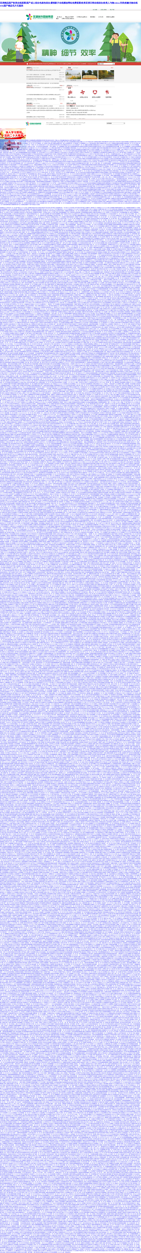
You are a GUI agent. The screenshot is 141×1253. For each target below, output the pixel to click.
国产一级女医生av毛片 (64, 339)
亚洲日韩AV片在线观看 (85, 240)
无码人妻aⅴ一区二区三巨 (57, 313)
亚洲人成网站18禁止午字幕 (51, 604)
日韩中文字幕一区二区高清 (14, 445)
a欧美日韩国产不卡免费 (33, 292)
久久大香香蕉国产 (106, 198)
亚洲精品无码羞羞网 (134, 515)
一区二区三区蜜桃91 (12, 506)
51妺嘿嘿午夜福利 (81, 684)
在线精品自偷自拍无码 (104, 561)
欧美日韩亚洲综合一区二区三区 (82, 517)
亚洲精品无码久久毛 (37, 178)
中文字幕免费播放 (54, 610)
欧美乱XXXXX (25, 342)
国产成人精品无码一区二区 (123, 270)
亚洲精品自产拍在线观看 (102, 676)
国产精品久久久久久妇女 (21, 207)
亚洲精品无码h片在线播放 (57, 180)
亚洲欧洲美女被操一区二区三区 (18, 589)
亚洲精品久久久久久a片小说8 (59, 659)
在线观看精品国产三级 (85, 609)
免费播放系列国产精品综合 (13, 555)
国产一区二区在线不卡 (60, 376)
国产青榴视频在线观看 (112, 687)
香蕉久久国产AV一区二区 (81, 171)
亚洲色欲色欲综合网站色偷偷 (23, 691)
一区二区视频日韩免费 (20, 141)
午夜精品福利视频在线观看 (37, 232)
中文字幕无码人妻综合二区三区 (113, 478)
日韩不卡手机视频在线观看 (9, 774)
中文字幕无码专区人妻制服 (83, 693)
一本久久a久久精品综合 (110, 472)
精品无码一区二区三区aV (16, 719)
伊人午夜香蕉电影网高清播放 (125, 765)
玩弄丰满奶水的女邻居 (105, 481)
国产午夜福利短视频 (41, 504)
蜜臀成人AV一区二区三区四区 (101, 344)
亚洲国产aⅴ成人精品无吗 (127, 396)
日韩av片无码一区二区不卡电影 (113, 393)
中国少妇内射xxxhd (49, 348)
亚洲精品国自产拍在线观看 (113, 426)
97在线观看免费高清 (11, 189)
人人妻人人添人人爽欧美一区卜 (100, 538)
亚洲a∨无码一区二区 (62, 520)
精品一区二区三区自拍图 (111, 740)
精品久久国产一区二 (95, 328)
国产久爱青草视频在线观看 (134, 717)
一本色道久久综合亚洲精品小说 (98, 529)
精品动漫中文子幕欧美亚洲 (56, 645)
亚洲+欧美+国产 (130, 341)
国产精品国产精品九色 (68, 645)
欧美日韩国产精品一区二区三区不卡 (95, 186)
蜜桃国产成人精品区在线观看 (73, 353)
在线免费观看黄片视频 (22, 535)
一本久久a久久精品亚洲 (53, 339)
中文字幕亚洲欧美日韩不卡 (83, 494)
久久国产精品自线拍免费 (91, 679)
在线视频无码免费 (8, 704)
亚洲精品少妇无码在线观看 (13, 696)
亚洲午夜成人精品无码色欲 (122, 437)
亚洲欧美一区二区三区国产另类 (7, 141)
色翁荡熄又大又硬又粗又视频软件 (85, 606)
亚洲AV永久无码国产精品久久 (36, 180)
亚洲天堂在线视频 (116, 267)
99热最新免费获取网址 (83, 437)
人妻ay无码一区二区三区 (87, 699)
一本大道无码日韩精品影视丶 (42, 146)
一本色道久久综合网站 (86, 236)
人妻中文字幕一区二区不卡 (116, 684)
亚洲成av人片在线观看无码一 (44, 313)
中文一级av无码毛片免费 (24, 615)
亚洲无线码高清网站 (120, 272)
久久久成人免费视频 (41, 184)
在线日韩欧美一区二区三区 (58, 226)
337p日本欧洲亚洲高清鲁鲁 (55, 581)
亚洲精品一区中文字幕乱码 (33, 440)
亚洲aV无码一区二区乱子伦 (70, 328)
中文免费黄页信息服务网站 (76, 635)
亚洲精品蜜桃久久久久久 (113, 515)
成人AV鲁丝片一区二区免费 (92, 535)
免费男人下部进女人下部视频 (115, 483)
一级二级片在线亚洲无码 (110, 240)
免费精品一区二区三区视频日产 (54, 679)
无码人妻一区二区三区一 (75, 292)
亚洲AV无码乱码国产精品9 (88, 339)
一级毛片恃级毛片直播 (47, 436)
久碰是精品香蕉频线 (6, 641)
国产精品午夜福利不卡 (72, 324)
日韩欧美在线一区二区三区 (85, 223)
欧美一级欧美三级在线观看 (97, 235)
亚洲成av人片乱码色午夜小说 (51, 330)
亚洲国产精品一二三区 (79, 295)
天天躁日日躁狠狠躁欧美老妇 (71, 437)
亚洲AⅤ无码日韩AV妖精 (118, 141)
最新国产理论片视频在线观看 (43, 377)
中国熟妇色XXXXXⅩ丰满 (105, 512)
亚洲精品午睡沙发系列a (31, 515)
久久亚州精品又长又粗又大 (73, 152)
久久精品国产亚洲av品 (125, 593)
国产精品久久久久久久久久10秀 (42, 578)
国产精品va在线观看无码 (56, 207)
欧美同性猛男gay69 (120, 308)
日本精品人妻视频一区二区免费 (109, 249)
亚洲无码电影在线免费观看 (63, 776)
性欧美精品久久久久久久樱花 (106, 310)
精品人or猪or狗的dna (135, 641)
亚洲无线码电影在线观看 (76, 167)
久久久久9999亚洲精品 (17, 190)
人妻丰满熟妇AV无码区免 (8, 405)
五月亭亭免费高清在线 (32, 325)
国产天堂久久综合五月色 (129, 699)
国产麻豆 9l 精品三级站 (48, 400)
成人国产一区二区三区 (118, 417)
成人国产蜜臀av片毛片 (93, 719)
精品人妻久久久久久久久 (115, 509)
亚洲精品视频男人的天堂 (77, 754)
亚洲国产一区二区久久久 (69, 382)
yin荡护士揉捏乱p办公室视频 (63, 518)
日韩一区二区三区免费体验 (16, 682)
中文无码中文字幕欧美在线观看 (43, 583)
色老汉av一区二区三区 (52, 391)
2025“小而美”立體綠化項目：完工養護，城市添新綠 (38, 74)
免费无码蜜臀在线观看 (7, 451)
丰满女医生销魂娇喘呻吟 (66, 521)
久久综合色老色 (46, 221)
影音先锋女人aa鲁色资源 (74, 543)
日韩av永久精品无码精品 (61, 589)
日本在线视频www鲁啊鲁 (104, 671)
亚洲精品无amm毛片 (87, 161)
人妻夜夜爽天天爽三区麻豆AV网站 (81, 563)
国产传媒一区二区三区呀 (92, 166)
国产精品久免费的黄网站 (77, 445)
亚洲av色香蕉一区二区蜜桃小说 (118, 760)
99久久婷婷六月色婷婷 (111, 466)
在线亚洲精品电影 (35, 385)
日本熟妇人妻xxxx (131, 440)
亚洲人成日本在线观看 (72, 659)
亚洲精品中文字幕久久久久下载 (38, 717)
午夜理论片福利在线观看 (45, 322)
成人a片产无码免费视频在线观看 (95, 351)
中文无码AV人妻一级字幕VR (32, 380)
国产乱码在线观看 (96, 278)
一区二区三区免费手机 (133, 708)
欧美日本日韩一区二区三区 (14, 592)
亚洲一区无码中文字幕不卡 (128, 777)
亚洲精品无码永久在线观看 (109, 308)
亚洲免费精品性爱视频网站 (127, 638)
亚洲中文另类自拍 (101, 475)
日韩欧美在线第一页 (6, 439)
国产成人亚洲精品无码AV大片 (35, 520)
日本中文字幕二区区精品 (79, 725)
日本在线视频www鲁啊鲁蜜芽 (87, 547)
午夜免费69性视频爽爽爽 (60, 529)
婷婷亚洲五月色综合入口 (91, 723)
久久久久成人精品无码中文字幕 (61, 699)
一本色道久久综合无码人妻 (50, 371)
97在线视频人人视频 (128, 416)
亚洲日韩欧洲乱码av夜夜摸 (112, 748)
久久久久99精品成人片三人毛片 (71, 209)
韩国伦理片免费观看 (134, 368)
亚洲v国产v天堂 (100, 146)
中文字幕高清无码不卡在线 (119, 788)
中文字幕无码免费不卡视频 (132, 465)
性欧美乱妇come (111, 480)
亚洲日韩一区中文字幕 (67, 679)
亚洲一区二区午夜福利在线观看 (78, 664)
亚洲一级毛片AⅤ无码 (24, 599)
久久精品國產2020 (134, 704)
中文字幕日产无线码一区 (110, 708)
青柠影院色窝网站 (11, 465)
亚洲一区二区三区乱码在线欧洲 (104, 573)
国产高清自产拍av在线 (44, 629)
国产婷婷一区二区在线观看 (104, 779)
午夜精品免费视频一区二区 (95, 322)
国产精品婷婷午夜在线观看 (63, 410)
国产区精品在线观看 (6, 213)
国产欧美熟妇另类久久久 (32, 472)
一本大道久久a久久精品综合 (43, 217)
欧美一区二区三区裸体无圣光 (89, 610)
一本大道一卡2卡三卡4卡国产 (98, 766)
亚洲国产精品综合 (11, 504)
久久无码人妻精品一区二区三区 (78, 711)
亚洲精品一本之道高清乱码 (96, 264)
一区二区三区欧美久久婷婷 (58, 700)
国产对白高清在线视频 (9, 503)
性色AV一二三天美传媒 (5, 253)
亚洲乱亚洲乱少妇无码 (124, 690)
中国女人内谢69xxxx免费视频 (50, 459)
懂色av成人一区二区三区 (63, 151)
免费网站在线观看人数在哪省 (42, 745)
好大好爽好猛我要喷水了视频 (118, 195)
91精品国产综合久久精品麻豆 (17, 540)
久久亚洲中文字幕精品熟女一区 (123, 544)
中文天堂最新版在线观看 (21, 518)
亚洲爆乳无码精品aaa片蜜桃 (64, 312)
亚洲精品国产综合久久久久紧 (42, 302)
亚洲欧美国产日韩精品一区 (97, 708)
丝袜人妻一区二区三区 (37, 478)
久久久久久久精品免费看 (20, 361)
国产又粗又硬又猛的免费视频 (67, 668)
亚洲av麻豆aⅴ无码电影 (114, 492)
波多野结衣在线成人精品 (68, 370)
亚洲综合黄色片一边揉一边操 (84, 638)
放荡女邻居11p (100, 266)
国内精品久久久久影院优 (108, 322)
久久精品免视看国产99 (70, 226)
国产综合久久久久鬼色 (20, 472)
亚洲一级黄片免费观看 (81, 618)
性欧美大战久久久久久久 (57, 451)
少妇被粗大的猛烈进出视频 (118, 710)
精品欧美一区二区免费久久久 (19, 632)
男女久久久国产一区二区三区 (27, 455)
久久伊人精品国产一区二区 (77, 144)
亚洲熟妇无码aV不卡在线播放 (35, 653)
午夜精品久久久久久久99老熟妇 (79, 475)
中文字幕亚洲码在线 (9, 460)
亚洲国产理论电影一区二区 (24, 786)
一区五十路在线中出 (78, 160)
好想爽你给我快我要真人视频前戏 (75, 244)
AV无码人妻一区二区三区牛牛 (15, 374)
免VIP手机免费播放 (78, 305)
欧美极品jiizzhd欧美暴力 (47, 425)
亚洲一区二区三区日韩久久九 (45, 354)
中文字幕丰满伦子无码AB (115, 281)
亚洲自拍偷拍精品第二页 (78, 750)
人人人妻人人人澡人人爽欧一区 (118, 402)
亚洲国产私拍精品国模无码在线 (14, 388)
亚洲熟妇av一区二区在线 (85, 500)
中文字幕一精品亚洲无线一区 (38, 662)
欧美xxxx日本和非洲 (9, 146)
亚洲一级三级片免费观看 (73, 529)
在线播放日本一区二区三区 (42, 645)
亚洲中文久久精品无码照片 (8, 651)
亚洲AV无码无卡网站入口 (77, 549)
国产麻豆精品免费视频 (16, 296)
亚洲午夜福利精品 (68, 702)
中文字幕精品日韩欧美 (11, 658)
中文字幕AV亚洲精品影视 (104, 727)
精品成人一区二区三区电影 (51, 650)
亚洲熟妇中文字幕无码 (97, 621)
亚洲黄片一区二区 (71, 166)
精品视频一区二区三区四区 (98, 236)
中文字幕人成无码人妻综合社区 (128, 736)
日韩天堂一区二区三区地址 (6, 344)
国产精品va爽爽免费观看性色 (79, 215)
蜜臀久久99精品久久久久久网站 (61, 748)
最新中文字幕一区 (109, 350)
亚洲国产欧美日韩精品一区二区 (81, 457)
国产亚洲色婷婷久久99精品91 (25, 416)
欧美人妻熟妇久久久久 (57, 681)
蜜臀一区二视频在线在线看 (90, 573)
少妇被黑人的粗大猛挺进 (125, 550)
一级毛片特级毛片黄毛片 (13, 740)
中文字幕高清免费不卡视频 (41, 411)
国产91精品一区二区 (71, 273)
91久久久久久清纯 (16, 783)
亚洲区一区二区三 (26, 232)
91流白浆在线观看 (35, 671)
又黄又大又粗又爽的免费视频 (81, 193)
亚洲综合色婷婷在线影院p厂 (28, 229)
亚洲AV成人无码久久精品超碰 (15, 756)
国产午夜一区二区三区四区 (73, 440)
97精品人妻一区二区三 (55, 503)
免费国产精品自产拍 (53, 549)
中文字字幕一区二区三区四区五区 (80, 763)
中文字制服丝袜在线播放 (109, 247)
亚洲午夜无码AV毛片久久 (62, 338)
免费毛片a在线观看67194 (7, 714)
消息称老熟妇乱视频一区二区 (56, 301)
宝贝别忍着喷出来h (113, 370)
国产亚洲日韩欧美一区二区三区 (79, 531)
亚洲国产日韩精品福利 (85, 238)
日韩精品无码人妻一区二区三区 (71, 532)
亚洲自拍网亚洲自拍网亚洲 (110, 223)
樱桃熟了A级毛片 (108, 264)
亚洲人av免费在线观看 (92, 229)
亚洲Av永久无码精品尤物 (42, 301)
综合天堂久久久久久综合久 (28, 411)
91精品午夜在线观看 (135, 696)
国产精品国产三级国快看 (10, 299)
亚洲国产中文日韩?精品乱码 (104, 253)
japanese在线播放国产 (46, 246)
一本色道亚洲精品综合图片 (74, 276)
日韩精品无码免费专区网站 (49, 491)
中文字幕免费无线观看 (62, 731)
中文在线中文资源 (126, 483)
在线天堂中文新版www (117, 302)
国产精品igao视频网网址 (58, 702)
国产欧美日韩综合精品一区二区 (90, 241)
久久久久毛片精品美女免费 (78, 184)
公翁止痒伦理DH (11, 345)
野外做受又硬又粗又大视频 (87, 751)
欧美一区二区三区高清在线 (9, 734)
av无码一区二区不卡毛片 (116, 564)
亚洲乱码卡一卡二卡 (129, 406)
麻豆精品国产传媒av (82, 534)
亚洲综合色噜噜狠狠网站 (92, 373)
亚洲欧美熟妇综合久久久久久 (62, 642)
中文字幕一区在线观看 (55, 342)
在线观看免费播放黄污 (91, 258)
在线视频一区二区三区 (16, 543)
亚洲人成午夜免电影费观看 (11, 223)
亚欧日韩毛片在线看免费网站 (18, 515)
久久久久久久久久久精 (67, 443)
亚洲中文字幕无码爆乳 (118, 745)
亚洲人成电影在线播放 (44, 610)
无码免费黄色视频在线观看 (110, 599)
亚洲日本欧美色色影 (27, 481)
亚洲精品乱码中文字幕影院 (112, 184)
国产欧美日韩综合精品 (25, 789)
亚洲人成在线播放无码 (67, 725)
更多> (61, 67)
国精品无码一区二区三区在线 (127, 263)
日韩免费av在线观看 (87, 190)
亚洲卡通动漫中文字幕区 (115, 463)
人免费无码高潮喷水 (126, 763)
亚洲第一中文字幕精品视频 (8, 267)
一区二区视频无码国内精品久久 (63, 414)
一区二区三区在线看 (54, 586)
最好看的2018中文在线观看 (77, 590)
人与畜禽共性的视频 (79, 256)
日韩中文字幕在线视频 (98, 682)
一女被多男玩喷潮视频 (9, 673)
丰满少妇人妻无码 (100, 443)
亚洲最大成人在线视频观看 (19, 261)
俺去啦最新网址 (134, 609)
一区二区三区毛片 (16, 439)
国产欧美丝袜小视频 (115, 298)
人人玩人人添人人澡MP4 (130, 151)
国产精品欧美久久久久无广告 (75, 601)
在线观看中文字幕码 (16, 527)
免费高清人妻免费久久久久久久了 (57, 273)
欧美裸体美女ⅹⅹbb (31, 217)
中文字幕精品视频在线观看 (11, 468)
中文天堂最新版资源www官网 (70, 756)
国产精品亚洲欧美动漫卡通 (101, 269)
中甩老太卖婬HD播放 (40, 455)
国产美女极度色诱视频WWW (105, 365)
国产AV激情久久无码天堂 (26, 178)
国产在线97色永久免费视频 (51, 434)
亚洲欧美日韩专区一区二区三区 (39, 601)
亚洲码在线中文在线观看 (80, 745)
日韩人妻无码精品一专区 (31, 305)
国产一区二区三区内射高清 (7, 186)
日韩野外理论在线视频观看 (48, 678)
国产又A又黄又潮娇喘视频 (56, 267)
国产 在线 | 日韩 (15, 560)
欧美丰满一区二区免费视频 (32, 160)
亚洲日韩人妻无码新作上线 (113, 391)
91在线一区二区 (100, 772)
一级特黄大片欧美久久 (9, 766)
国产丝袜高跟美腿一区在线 (69, 267)
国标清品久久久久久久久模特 (106, 348)
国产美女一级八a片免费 (118, 218)
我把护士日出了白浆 (18, 777)
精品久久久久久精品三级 (89, 334)
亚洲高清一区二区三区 (24, 193)
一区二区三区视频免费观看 (22, 180)
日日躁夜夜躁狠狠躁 (124, 515)
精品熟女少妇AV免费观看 (96, 354)
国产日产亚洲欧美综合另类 (113, 411)
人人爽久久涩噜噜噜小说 (29, 573)
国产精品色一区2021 (73, 768)
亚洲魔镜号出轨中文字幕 (38, 486)
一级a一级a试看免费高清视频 (53, 710)
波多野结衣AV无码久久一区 (9, 322)
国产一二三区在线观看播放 (13, 711)
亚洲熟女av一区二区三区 (121, 766)
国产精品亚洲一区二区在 (7, 509)
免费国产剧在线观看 (68, 671)
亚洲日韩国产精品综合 (66, 739)
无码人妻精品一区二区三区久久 (75, 759)
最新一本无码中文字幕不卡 (112, 339)
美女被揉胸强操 (34, 193)
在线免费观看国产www (64, 240)
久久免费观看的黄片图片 (131, 514)
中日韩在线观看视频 (100, 580)
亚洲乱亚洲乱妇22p (115, 316)
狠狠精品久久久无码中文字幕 (84, 569)
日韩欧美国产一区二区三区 (22, 465)
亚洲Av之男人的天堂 (59, 281)
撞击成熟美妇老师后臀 (48, 661)
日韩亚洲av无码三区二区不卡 (96, 382)
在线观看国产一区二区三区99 (12, 618)
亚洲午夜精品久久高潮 (122, 371)
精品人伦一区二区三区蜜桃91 (129, 325)
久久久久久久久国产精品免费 (7, 642)
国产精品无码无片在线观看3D (67, 295)
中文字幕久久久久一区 (117, 595)
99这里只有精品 (127, 299)
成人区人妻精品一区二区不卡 (77, 486)
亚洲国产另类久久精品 (26, 624)
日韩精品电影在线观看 (107, 745)
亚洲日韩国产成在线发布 (126, 541)
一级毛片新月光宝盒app (83, 688)
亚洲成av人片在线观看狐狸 (126, 618)
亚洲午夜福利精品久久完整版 (133, 567)
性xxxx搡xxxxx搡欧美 (26, 276)
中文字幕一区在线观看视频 (115, 707)
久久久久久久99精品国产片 (6, 483)
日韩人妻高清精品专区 (84, 604)
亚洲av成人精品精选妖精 (115, 560)
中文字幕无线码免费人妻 (52, 501)
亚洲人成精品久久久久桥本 (30, 561)
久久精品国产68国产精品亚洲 (77, 779)
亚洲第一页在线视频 (15, 558)
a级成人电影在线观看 (130, 432)
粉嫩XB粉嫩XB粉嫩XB (7, 679)
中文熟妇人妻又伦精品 (67, 405)
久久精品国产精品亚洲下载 (112, 448)
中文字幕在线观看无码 (36, 279)
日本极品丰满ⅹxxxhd (105, 328)
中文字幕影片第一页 (122, 307)
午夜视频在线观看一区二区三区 (43, 451)
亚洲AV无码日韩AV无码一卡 (50, 676)
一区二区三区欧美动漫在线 (14, 463)
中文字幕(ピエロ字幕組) (18, 328)
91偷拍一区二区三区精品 (45, 756)
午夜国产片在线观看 (110, 408)
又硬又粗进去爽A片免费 (12, 169)
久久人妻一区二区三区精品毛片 (122, 278)
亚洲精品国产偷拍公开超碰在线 (125, 209)
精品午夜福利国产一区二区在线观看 (107, 200)
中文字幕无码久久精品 (102, 457)
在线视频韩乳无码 (63, 504)
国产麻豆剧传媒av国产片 (64, 278)
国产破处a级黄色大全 (54, 305)
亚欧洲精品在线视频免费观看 (11, 279)
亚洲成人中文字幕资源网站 (80, 253)
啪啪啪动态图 (56, 368)
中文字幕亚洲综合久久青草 (52, 442)
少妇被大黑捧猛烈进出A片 (29, 155)
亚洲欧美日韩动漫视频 (106, 503)
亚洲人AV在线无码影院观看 (94, 357)
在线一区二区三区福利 (113, 293)
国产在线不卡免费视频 (7, 377)
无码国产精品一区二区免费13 (98, 282)
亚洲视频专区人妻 (12, 236)
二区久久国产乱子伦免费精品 (84, 261)
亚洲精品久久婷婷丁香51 (15, 584)
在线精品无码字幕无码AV (91, 515)
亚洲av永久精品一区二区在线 (79, 710)
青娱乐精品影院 (29, 772)
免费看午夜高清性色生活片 (92, 664)
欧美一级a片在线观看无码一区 (67, 143)
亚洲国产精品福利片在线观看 (58, 403)
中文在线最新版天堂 (57, 460)
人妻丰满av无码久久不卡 (13, 174)
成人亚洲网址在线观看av (125, 276)
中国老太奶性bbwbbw (27, 420)
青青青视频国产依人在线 (89, 662)
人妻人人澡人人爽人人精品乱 (127, 590)
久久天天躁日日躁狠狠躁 (23, 164)
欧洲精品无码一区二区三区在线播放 (38, 295)
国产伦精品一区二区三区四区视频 (30, 462)
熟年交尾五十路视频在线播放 (60, 765)
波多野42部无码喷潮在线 (19, 160)
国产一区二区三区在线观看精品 (24, 567)
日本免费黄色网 (21, 246)
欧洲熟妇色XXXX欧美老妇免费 (76, 596)
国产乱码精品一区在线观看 (45, 691)
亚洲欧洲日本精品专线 (125, 678)
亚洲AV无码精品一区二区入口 (122, 290)
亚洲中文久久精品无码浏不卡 (60, 543)
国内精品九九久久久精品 (79, 462)
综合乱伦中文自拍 (29, 275)
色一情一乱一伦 (94, 285)
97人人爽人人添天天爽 (59, 697)
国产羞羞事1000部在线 (58, 373)
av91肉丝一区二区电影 (133, 238)
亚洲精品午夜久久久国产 (14, 635)
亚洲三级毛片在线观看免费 (32, 351)
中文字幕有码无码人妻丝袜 (50, 612)
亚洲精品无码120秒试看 (134, 224)
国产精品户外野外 (16, 722)
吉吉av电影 (88, 474)
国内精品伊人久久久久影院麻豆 (101, 292)
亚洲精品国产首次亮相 (70, 261)
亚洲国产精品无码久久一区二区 (47, 642)
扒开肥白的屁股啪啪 (22, 325)
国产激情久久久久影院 (19, 368)
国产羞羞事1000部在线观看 (78, 616)
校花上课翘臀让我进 (20, 149)
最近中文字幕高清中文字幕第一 (29, 403)
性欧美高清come (71, 491)
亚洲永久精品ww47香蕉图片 (133, 169)
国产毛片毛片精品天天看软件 (94, 367)
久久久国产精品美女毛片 (15, 282)
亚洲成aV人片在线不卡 (33, 339)
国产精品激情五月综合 (65, 269)
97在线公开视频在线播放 (87, 434)
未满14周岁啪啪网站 (92, 253)
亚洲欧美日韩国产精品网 (127, 229)
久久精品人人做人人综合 (63, 498)
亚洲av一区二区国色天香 (53, 704)
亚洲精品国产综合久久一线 (21, 215)
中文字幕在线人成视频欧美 (127, 685)
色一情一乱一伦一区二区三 (71, 508)
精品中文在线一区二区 (59, 380)
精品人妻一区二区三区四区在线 (109, 209)
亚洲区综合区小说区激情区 (37, 782)
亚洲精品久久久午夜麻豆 (106, 397)
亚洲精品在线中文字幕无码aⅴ (68, 359)
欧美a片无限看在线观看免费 (44, 361)
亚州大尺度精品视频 (33, 728)
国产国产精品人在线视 (52, 287)
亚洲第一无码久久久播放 (65, 402)
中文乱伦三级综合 (50, 356)
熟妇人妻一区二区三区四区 (66, 347)
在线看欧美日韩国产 (37, 212)
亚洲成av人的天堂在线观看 (65, 422)
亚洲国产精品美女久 (54, 241)
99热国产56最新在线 (106, 587)
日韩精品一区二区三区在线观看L (35, 466)
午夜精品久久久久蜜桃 (123, 782)
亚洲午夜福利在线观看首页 (97, 780)
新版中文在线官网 (56, 413)
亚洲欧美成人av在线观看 (83, 345)
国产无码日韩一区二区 (63, 587)
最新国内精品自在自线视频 (62, 667)
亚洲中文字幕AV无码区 (120, 589)
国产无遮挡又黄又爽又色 (108, 301)
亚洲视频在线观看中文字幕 (80, 645)
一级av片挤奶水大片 (125, 149)
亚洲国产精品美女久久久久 (57, 541)
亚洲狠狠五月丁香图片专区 (14, 604)
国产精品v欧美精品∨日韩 (121, 776)
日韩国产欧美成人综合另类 (53, 521)
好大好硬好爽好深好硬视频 (52, 736)
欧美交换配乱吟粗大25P (86, 149)
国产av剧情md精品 (43, 684)
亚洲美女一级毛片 (9, 347)
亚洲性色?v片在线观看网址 (125, 454)
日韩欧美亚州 (20, 307)
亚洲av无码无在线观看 (111, 336)
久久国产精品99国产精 (37, 508)
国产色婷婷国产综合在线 (70, 465)
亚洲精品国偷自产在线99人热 (108, 697)
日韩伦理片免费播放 (23, 541)
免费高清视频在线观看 (32, 223)
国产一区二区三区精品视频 (20, 636)
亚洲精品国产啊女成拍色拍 (33, 390)
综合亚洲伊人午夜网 (72, 282)
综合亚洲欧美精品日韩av (66, 616)
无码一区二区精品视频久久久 (115, 714)
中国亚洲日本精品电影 (75, 212)
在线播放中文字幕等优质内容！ (96, 359)
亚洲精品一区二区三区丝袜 (103, 189)
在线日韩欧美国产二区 (34, 748)
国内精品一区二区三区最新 (47, 641)
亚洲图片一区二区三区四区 (123, 471)
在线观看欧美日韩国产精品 (40, 367)
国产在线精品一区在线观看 (127, 560)
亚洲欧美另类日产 (116, 365)
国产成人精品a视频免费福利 (120, 546)
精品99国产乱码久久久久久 (122, 667)
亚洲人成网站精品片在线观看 (110, 201)
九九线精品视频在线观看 (29, 181)
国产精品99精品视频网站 (72, 599)
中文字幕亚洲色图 (91, 618)
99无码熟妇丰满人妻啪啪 (48, 178)
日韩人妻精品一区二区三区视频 (81, 526)
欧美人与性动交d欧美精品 (95, 233)
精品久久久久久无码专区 (82, 273)
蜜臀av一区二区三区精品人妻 (34, 619)
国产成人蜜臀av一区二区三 (119, 573)
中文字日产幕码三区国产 (57, 575)
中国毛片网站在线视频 (15, 406)
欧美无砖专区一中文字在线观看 (71, 270)
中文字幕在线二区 (72, 569)
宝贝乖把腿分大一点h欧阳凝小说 (13, 423)
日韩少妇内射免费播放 (76, 704)
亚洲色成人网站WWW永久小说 (84, 313)
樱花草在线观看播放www (95, 587)
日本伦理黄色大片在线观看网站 (44, 259)
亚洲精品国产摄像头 (5, 177)
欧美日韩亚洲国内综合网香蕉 (67, 318)
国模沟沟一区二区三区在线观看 (120, 397)
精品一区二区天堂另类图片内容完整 (65, 495)
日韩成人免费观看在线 (51, 731)
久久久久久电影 (112, 269)
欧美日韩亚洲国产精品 (56, 469)
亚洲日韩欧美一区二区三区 (120, 295)
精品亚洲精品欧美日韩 (116, 601)
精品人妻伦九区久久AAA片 (13, 276)
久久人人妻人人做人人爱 (108, 501)
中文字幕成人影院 (63, 596)
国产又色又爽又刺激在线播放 (39, 356)
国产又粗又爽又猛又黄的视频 (75, 550)
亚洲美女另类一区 (131, 235)
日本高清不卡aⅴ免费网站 (58, 354)
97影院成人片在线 (69, 299)
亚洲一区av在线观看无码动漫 (88, 252)
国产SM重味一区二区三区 (21, 648)
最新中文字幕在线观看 (69, 354)
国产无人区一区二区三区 (88, 651)
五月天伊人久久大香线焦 (17, 613)
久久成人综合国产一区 (109, 520)
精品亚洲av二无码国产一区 (126, 648)
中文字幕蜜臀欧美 (136, 276)
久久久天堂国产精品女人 (43, 581)
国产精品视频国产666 (90, 746)
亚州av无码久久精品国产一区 (65, 730)
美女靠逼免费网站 (136, 342)
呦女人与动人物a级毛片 (74, 235)
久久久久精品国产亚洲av (135, 180)
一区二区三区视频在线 (22, 459)
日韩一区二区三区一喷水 (48, 276)
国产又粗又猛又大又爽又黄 (98, 350)
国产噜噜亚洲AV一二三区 (22, 201)
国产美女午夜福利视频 (32, 364)
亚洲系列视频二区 (60, 630)
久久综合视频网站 (47, 508)
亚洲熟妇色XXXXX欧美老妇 (78, 377)
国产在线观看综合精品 (126, 716)
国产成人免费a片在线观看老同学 (125, 327)
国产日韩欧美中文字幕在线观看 (116, 312)
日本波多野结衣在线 (7, 272)
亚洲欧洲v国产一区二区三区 (100, 630)
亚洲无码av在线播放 (81, 289)
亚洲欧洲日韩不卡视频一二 (96, 279)
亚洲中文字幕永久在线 (105, 341)
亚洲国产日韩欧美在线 (7, 160)
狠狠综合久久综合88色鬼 (61, 152)
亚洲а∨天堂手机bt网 (61, 353)
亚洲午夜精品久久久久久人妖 (22, 397)
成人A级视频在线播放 (63, 607)
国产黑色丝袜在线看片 (29, 746)
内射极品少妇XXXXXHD (48, 602)
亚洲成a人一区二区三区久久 (6, 531)
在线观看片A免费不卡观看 (103, 459)
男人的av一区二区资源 (47, 621)
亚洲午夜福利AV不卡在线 (26, 538)
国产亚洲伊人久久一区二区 (14, 524)
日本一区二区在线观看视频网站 (94, 406)
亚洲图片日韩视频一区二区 (38, 685)
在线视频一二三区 (57, 619)
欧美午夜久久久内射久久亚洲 (73, 307)
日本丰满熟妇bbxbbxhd (65, 144)
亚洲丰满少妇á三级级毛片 (124, 733)
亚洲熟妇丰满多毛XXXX (27, 621)
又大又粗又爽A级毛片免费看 (47, 351)
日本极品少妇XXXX (126, 347)
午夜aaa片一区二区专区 (97, 615)
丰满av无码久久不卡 (17, 601)
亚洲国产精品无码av (99, 405)
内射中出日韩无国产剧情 (24, 161)
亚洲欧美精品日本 (7, 632)
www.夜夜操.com (72, 348)
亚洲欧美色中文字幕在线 (90, 316)
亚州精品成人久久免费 (64, 610)
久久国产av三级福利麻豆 (67, 221)
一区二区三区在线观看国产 (101, 244)
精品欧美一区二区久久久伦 (20, 699)
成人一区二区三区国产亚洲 (65, 736)
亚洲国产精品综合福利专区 (62, 670)
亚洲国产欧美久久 (27, 296)
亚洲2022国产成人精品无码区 (97, 508)
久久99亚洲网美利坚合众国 (124, 359)
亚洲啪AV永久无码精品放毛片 (79, 707)
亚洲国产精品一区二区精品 (120, 356)
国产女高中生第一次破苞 (61, 782)
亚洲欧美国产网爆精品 (19, 763)
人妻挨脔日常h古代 (107, 406)
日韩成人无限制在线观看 (43, 613)
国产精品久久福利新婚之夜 (70, 180)
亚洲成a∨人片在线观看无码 (124, 466)
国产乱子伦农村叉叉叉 (98, 658)
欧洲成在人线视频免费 (96, 338)
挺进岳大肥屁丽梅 (107, 613)
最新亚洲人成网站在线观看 (53, 580)
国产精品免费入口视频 (97, 308)
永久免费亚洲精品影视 (73, 615)
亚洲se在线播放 (32, 668)
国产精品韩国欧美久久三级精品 (92, 486)
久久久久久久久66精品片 (81, 318)
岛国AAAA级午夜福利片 (12, 235)
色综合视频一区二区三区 (68, 186)
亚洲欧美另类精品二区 (123, 547)
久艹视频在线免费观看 (103, 509)
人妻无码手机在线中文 (113, 538)
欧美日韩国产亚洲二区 (88, 244)
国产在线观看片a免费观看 (41, 190)
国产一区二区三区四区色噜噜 (39, 448)
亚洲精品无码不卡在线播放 (13, 486)
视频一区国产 (98, 295)
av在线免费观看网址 (33, 541)
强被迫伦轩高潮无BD (115, 400)
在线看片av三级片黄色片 (65, 558)
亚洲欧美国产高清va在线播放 (111, 287)
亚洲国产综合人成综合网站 (116, 232)
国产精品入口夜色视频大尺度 (50, 520)
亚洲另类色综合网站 (78, 175)
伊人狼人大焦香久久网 (75, 586)
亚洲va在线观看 (98, 259)
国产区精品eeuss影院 (35, 204)
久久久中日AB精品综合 (119, 419)
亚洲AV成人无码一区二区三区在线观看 (83, 454)
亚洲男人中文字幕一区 (30, 301)
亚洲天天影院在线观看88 (35, 713)
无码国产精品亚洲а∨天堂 (76, 651)
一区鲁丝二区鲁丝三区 (70, 399)
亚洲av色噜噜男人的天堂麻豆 (122, 390)
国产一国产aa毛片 (64, 243)
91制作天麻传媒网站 (115, 723)
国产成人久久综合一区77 (76, 667)
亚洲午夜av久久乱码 (5, 501)
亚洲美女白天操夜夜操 (102, 679)
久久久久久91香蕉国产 (87, 555)
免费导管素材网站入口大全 (75, 748)
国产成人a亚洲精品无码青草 (51, 235)
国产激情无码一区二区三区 (47, 289)
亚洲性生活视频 (129, 670)
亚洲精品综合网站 (59, 437)
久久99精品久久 (133, 452)
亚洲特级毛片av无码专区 (47, 390)
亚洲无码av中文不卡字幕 (74, 789)
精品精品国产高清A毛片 (95, 403)
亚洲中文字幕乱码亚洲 (110, 477)
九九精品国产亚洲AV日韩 (85, 209)
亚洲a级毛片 (56, 537)
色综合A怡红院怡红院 (71, 714)
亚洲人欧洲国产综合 (91, 707)
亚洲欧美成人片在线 (35, 742)
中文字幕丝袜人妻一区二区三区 (21, 638)
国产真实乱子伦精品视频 (121, 273)
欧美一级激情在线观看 (65, 662)
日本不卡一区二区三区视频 (101, 275)
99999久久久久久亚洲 (98, 434)
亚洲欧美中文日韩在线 (104, 786)
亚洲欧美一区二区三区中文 (58, 746)
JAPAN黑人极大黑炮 (90, 275)
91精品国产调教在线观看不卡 (83, 488)
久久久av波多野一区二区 (100, 227)
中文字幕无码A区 (54, 613)
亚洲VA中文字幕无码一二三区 (114, 771)
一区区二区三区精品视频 (115, 681)
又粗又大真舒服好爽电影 (18, 610)
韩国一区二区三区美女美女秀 (12, 500)
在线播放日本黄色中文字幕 (80, 629)
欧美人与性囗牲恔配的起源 (64, 434)
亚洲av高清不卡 (120, 488)
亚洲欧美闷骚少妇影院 (43, 186)
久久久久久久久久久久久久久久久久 (28, 532)
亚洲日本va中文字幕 (84, 284)
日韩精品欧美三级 (76, 740)
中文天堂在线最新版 (72, 471)
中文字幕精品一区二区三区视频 (94, 506)
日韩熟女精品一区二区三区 (44, 382)
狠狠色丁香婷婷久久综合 (116, 719)
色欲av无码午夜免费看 (26, 768)
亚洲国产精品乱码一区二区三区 (93, 377)
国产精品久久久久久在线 (27, 367)
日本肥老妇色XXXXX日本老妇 (81, 322)
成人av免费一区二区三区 (81, 553)
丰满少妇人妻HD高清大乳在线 (18, 471)
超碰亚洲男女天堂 (90, 295)
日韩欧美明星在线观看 (69, 258)
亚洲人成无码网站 (40, 650)
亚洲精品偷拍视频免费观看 (44, 681)
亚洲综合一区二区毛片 (45, 328)
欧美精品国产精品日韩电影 (80, 719)
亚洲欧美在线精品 (89, 583)
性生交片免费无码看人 (93, 561)
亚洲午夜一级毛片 (8, 244)
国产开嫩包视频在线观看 (69, 361)
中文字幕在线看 (45, 725)
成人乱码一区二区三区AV (6, 593)
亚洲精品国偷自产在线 (42, 167)
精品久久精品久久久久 (61, 546)
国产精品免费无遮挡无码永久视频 (18, 627)
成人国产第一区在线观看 (51, 785)
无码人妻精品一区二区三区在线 (28, 650)
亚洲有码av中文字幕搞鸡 (20, 642)
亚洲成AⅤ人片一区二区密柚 (63, 275)
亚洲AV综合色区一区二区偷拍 (44, 693)
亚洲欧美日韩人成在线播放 (46, 215)
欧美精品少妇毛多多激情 (24, 169)
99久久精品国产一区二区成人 (10, 688)
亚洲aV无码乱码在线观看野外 (49, 187)
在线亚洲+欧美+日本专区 (23, 373)
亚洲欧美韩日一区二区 (29, 710)
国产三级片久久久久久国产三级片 (13, 229)
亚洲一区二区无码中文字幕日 (58, 760)
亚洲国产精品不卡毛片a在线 (12, 544)
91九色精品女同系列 (87, 650)
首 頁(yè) (59, 17)
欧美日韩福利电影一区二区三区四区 (28, 252)
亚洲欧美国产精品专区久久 (61, 647)
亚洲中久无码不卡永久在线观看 (97, 246)
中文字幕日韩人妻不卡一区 (12, 252)
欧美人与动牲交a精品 (107, 717)
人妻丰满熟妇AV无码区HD (30, 613)
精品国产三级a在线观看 (46, 460)
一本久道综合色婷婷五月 (35, 373)
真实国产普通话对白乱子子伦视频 (77, 164)
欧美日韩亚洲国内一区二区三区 (127, 656)
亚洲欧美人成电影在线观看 (131, 419)
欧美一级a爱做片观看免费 (26, 442)
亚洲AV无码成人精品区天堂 (66, 316)
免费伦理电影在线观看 (65, 331)
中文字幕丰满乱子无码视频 (67, 561)
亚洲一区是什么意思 (56, 419)
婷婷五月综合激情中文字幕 (115, 639)
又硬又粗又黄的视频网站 (58, 379)
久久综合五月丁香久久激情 (70, 534)
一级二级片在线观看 (44, 213)
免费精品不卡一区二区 (9, 750)
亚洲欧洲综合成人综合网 (57, 488)
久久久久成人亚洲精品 (18, 679)
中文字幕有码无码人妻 (42, 439)
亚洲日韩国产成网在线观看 (53, 367)
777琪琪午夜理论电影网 (8, 368)
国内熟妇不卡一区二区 (33, 215)
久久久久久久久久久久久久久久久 (13, 625)
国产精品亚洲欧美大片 (13, 414)
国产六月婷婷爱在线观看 (82, 578)
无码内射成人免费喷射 (128, 564)
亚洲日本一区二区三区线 (38, 434)
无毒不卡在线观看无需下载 (10, 782)
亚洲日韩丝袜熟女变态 (103, 373)
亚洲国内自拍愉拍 (20, 504)
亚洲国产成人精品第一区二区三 (114, 665)
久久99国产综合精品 (17, 665)
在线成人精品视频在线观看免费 (125, 313)
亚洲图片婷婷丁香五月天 (43, 241)
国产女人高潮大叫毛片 (134, 599)
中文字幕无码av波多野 (133, 434)
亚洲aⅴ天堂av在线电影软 (10, 733)
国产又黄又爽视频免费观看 (66, 290)
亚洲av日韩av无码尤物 (23, 324)
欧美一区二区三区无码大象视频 (96, 243)
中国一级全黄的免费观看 (20, 531)
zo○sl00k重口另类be (15, 385)
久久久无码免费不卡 (101, 325)
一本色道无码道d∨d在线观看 (45, 454)
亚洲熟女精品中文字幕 (125, 353)
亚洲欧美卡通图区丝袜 (106, 541)
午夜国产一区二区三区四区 (74, 220)
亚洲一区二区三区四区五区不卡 (39, 144)
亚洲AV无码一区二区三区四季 (120, 255)
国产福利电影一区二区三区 (16, 394)
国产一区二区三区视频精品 (40, 287)
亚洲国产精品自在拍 (33, 207)
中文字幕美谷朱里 (108, 789)
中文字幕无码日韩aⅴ (85, 543)
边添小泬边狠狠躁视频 (117, 361)
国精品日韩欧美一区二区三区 (18, 489)
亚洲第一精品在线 (130, 310)
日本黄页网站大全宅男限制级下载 (100, 638)
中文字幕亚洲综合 (118, 635)
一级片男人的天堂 (66, 780)
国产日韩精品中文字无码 (98, 429)
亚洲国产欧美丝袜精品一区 (32, 290)
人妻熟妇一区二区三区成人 (91, 576)
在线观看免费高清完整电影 (70, 766)
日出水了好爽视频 (27, 572)
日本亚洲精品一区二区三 (56, 405)
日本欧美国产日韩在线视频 (109, 704)
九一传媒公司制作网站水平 (97, 782)
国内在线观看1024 (15, 382)
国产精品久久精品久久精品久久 (113, 659)
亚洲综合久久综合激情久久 (63, 612)
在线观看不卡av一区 (81, 166)
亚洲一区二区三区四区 (30, 318)
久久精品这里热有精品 (11, 684)
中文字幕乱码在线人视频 (26, 560)
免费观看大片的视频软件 (65, 293)
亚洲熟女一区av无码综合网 (62, 678)
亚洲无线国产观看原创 (61, 252)
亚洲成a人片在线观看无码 (20, 714)
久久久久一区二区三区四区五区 (48, 308)
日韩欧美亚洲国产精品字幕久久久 (26, 745)
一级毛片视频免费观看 (40, 531)
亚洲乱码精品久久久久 (43, 305)
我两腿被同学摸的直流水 (104, 400)
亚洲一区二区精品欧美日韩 (85, 641)
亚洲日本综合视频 (118, 446)
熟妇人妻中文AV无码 (123, 315)
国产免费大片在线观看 (133, 190)
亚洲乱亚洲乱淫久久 (27, 704)
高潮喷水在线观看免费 (115, 305)
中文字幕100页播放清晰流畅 (123, 336)
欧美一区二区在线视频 (127, 457)
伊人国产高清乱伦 (22, 223)
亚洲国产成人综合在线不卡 (53, 635)
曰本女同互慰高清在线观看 (26, 287)
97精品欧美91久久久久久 (8, 667)
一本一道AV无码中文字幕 (47, 714)
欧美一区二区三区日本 (32, 627)
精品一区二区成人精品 (122, 357)
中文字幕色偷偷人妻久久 (123, 581)
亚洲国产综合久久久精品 (134, 552)
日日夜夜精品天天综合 (89, 739)
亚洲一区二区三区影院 (57, 756)
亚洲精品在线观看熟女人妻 (120, 348)
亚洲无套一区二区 (99, 789)
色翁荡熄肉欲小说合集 (126, 527)
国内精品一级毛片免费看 (42, 739)
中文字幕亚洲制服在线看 (81, 503)
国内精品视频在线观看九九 (61, 602)
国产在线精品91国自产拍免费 (40, 772)
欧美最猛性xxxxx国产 (11, 567)
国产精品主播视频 (108, 224)
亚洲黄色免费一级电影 (79, 644)
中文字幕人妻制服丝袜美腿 (101, 334)
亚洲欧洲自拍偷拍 (42, 293)
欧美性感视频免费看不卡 (106, 763)
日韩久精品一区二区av (134, 215)
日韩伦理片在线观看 (75, 149)
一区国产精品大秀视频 (110, 190)
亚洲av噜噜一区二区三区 (86, 639)
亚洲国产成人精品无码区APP (15, 365)
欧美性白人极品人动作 (26, 625)
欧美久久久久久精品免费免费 (123, 399)
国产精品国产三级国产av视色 (131, 486)
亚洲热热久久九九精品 (104, 425)
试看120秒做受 (131, 324)
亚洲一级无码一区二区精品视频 (127, 244)
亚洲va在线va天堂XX (14, 751)
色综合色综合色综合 (63, 232)
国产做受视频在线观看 (113, 454)
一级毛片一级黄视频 (112, 547)
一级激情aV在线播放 (56, 255)
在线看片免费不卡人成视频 (114, 347)
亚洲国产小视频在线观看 (53, 295)
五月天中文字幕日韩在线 (6, 278)
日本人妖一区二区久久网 (124, 687)
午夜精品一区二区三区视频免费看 (18, 419)
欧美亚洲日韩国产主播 (72, 385)
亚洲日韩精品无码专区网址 (31, 454)
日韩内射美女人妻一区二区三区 (71, 777)
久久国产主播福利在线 (34, 480)
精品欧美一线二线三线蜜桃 (30, 383)
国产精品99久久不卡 (81, 373)
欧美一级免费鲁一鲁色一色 (22, 295)
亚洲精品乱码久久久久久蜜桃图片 (79, 410)
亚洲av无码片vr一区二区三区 (91, 685)
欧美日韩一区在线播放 (33, 690)
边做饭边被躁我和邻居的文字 (75, 555)
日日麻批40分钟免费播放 (58, 328)
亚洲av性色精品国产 (47, 341)
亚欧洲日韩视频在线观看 (48, 713)
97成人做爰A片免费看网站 (127, 521)
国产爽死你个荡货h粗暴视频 (61, 178)
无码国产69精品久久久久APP (113, 618)
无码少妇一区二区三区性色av (48, 648)
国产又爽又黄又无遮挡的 (127, 463)
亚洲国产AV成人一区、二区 (86, 647)
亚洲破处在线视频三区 (79, 221)
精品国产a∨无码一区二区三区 (16, 746)
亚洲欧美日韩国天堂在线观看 (85, 429)
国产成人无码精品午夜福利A (65, 757)
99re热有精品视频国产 (15, 727)
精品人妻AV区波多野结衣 (6, 226)
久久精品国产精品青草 (66, 396)
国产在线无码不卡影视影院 (27, 722)
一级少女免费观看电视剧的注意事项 (63, 763)
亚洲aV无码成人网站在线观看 (111, 555)
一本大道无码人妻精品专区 (25, 428)
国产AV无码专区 (131, 776)
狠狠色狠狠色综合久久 (78, 266)
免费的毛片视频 (136, 282)
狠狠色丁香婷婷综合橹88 (89, 411)
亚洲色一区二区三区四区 (43, 754)
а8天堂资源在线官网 (105, 181)
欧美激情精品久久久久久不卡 (98, 380)
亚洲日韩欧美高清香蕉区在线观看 (95, 553)
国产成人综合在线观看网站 (104, 302)
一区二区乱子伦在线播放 (97, 224)
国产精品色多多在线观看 (76, 371)
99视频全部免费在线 (69, 210)
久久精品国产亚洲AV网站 (37, 676)
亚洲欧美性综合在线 (58, 671)
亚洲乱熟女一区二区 (133, 255)
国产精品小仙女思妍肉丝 (123, 785)
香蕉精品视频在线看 (70, 468)
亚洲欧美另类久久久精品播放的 (7, 440)
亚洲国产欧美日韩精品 (77, 263)
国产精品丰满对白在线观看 (56, 535)
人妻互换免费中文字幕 (39, 256)
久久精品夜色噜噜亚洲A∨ (83, 390)
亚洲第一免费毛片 (51, 394)
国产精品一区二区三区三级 (68, 218)
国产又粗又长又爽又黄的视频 (27, 269)
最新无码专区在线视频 (68, 733)
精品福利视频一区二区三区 (42, 365)
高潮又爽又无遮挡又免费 (106, 595)
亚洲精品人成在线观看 (40, 327)
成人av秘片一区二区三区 (63, 459)
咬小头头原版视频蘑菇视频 (101, 648)
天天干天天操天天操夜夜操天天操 (131, 428)
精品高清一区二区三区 (32, 629)
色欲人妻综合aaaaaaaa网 (40, 174)
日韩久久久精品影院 (98, 555)
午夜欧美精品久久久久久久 (69, 449)
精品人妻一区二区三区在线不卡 (106, 776)
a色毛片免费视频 (129, 171)
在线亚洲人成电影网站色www (87, 259)
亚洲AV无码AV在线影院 (92, 302)
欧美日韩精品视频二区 (108, 615)
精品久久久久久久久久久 (51, 776)
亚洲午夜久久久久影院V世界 (120, 279)
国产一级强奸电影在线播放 (46, 385)
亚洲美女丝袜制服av (36, 432)
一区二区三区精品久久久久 (8, 400)
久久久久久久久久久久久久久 (114, 445)
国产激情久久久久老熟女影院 (64, 481)
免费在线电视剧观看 (122, 405)
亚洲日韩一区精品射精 (82, 181)
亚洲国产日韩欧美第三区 (82, 436)
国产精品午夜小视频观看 (34, 266)
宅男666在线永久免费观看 (45, 290)
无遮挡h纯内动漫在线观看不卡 (129, 644)
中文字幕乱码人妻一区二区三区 (62, 334)
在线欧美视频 (36, 449)
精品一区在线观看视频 (131, 549)
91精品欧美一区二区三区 (44, 443)
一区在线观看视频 (116, 318)
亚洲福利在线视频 (92, 146)
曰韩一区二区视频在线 (54, 475)
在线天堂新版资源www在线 (17, 259)
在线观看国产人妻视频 (129, 312)
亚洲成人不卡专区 (20, 380)
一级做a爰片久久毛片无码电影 (83, 224)
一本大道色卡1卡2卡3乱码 (55, 684)
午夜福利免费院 (131, 742)
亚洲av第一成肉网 (115, 491)
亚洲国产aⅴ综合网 (126, 671)
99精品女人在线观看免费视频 (60, 788)
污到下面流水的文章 (128, 284)
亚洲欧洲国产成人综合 (118, 451)
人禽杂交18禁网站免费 (11, 535)
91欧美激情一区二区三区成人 (129, 583)
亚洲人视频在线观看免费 (68, 774)
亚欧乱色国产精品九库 (71, 621)
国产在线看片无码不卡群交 (15, 572)
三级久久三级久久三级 (22, 387)
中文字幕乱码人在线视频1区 (104, 722)
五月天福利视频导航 (65, 477)
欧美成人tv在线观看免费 (48, 279)
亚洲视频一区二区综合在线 (30, 595)
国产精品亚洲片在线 (9, 397)
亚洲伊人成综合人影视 (101, 420)
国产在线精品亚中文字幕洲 (14, 776)
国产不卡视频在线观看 (84, 544)
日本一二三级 (135, 152)
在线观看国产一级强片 (133, 606)
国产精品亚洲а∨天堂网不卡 (21, 552)
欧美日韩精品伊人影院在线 (74, 783)
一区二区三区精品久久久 (121, 480)
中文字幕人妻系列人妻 (104, 462)
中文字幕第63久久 (44, 292)
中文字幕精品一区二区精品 (41, 143)
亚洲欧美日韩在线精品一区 (125, 246)
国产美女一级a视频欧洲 (134, 547)
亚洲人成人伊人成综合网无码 (125, 203)
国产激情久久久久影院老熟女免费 (36, 345)
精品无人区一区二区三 (77, 665)
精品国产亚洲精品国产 (32, 405)
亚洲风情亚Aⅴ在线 (31, 581)
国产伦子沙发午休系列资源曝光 (92, 304)
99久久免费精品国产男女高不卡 (69, 345)
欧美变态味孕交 (10, 648)
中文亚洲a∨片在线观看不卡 (128, 495)
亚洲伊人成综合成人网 (58, 534)
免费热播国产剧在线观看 (21, 267)
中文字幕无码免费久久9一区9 (32, 780)
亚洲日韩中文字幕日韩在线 (25, 212)
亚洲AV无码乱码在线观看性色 (53, 423)
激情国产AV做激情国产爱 (48, 250)
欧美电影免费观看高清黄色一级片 (39, 331)
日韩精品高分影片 (34, 322)
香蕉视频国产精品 (113, 598)
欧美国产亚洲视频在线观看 (53, 263)
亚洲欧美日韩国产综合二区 (26, 477)
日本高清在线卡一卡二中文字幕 (107, 215)
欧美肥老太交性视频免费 (83, 177)
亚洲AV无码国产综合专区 (58, 350)
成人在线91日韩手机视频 (81, 613)
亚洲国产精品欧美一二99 (39, 622)
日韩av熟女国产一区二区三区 (22, 431)
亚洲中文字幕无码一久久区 (106, 604)
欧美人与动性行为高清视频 (74, 163)
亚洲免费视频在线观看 (86, 212)
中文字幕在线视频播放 (104, 719)
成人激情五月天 (76, 213)
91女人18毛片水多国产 (46, 734)
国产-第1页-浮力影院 (113, 523)
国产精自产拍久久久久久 (11, 459)
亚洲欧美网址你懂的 (79, 671)
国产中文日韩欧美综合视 (39, 604)
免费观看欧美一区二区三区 (58, 734)
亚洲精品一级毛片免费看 (60, 236)
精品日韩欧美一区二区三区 (112, 580)
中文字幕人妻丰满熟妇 (49, 169)
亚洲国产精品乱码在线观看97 (68, 743)
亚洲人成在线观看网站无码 (14, 241)
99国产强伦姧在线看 (6, 184)
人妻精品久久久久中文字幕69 (124, 768)
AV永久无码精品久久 (127, 236)
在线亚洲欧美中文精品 (103, 633)
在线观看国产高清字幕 (68, 727)
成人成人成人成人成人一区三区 (78, 523)
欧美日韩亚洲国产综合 (32, 382)
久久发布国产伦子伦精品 (92, 298)
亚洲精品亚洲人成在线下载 (134, 295)
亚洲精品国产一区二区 (67, 563)
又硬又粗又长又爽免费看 (87, 557)
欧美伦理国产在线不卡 (71, 653)
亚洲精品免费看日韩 (27, 736)
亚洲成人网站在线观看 (55, 728)
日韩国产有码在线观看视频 (51, 161)
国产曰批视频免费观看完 (22, 152)
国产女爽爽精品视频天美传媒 (39, 598)
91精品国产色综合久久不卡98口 (126, 647)
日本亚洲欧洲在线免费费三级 (42, 197)
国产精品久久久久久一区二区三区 (31, 756)
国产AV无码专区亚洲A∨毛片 (50, 478)
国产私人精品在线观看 (21, 553)
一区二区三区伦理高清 (61, 296)
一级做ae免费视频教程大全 (89, 442)
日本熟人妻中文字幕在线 (61, 169)
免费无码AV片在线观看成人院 (17, 526)
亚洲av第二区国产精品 (19, 570)
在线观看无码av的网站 (130, 745)
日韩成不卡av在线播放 (56, 727)
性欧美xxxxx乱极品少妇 (50, 338)
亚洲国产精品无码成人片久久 (104, 410)
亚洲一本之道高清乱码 (125, 584)
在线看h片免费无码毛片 (22, 266)
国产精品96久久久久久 (63, 292)
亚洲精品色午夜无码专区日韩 (76, 678)
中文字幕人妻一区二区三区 (112, 673)
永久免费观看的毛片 (60, 553)
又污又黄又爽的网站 (23, 537)
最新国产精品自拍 (19, 316)
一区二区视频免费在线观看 (62, 333)
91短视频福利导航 (41, 521)
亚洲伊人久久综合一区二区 (36, 547)
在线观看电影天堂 (71, 289)
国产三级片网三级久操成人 (41, 743)
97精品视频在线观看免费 (45, 570)
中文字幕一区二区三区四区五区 (92, 397)
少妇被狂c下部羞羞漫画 (16, 760)
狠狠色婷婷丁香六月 (36, 788)
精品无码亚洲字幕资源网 (44, 422)
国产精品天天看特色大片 (114, 638)
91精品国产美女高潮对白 (109, 653)
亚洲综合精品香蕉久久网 (128, 714)
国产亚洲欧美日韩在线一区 (96, 756)
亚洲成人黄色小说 (71, 425)
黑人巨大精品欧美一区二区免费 (90, 394)
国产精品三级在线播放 (113, 276)
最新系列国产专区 (81, 348)
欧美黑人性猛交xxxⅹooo (48, 529)
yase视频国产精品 (89, 293)
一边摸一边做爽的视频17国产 (132, 625)
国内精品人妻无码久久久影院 (122, 641)
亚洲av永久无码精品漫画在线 (100, 321)
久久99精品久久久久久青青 (6, 777)
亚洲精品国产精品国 (9, 437)
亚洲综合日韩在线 (93, 379)
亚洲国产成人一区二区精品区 (99, 777)
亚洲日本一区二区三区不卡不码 (67, 327)
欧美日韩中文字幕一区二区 (13, 197)
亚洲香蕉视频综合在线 (10, 478)
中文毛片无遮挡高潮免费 (106, 537)
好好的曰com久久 (29, 485)
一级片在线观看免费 (24, 376)
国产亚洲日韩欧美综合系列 (35, 697)
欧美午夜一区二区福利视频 (66, 302)
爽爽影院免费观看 (109, 658)
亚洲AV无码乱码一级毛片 (47, 748)
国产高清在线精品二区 (46, 632)
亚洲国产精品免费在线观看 (133, 348)
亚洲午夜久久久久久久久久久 (68, 157)
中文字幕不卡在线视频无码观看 (78, 506)
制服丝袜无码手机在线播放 (108, 338)
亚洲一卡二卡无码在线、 (132, 788)
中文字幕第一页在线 (9, 619)
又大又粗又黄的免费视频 (43, 270)
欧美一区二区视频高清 (42, 561)
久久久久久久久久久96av (131, 177)
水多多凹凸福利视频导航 (98, 609)
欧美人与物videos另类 (29, 146)
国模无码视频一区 (87, 290)
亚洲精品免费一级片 (16, 762)
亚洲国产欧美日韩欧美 (74, 647)
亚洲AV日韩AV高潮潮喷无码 (42, 500)
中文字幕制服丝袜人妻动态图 (69, 618)
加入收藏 (95, 9)
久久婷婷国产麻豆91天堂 (88, 371)
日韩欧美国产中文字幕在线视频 (59, 388)
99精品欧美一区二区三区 (130, 143)
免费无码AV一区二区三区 (13, 529)
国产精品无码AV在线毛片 (57, 258)
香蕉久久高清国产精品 (28, 723)
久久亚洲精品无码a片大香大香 (82, 327)
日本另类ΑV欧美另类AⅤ (69, 374)
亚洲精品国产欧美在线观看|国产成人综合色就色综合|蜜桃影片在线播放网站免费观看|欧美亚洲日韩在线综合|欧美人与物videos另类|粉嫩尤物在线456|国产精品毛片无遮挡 (40, 140)
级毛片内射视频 (71, 765)
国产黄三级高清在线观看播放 (129, 707)
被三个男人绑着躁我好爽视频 (117, 586)
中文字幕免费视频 (123, 287)
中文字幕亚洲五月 (46, 141)
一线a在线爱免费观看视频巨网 (27, 743)
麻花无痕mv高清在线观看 (36, 769)
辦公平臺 (112, 9)
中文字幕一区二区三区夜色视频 (10, 249)
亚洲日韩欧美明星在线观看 (8, 472)
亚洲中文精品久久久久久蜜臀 (95, 717)
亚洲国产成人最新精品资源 (96, 488)
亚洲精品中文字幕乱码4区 (12, 564)
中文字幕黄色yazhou (52, 233)
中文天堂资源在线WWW (25, 596)
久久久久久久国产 (49, 658)
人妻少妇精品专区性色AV (56, 298)
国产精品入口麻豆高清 (79, 774)
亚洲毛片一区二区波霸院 (54, 304)
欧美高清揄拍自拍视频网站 (112, 144)
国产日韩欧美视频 (86, 642)
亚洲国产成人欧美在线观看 (116, 746)
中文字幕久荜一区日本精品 (104, 229)
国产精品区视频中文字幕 (83, 376)
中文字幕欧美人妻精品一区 (62, 687)
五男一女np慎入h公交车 (49, 416)
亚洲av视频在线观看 (108, 753)
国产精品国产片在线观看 (106, 629)
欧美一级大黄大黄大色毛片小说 (63, 564)
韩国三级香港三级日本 (66, 213)
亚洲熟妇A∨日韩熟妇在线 (48, 224)
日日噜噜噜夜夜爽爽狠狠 (15, 700)
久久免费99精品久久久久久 (86, 540)
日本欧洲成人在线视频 (107, 446)
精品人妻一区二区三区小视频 (46, 517)
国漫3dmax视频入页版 (16, 263)
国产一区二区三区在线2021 (111, 217)
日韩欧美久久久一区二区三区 (120, 324)
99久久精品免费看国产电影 (93, 629)
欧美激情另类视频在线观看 (70, 541)
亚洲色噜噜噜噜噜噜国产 (48, 370)
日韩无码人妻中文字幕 (37, 258)
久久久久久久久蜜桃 (7, 396)
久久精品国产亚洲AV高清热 (49, 154)
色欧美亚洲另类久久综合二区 (49, 670)
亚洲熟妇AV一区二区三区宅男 (82, 157)
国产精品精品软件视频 (43, 586)
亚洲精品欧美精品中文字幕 (11, 390)
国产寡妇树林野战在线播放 (111, 733)
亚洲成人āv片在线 (80, 397)
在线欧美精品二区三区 (13, 356)
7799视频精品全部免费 (31, 357)
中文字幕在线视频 (25, 312)
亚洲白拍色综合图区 (58, 483)
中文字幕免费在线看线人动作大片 (91, 537)
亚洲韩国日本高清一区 (49, 782)
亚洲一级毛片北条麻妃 (102, 416)
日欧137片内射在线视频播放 (76, 250)
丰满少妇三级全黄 (53, 411)
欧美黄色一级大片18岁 (34, 299)
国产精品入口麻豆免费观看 (101, 160)
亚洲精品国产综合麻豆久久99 (33, 350)
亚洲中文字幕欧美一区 (49, 647)
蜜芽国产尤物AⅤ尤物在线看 (115, 285)
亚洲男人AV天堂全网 (111, 212)
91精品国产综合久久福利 (11, 728)
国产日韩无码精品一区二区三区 (84, 621)
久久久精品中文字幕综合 (44, 316)
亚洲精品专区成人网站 (31, 498)
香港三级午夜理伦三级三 (23, 697)
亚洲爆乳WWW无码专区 (22, 734)
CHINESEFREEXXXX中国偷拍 (103, 299)
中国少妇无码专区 (36, 460)
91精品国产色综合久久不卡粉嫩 (21, 370)
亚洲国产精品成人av (75, 751)
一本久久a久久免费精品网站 (89, 391)
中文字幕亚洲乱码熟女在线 (16, 240)
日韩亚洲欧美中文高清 (106, 141)
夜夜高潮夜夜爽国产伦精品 (96, 494)
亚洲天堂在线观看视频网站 (128, 771)
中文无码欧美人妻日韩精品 (25, 408)
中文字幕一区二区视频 (17, 233)
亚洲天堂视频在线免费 (66, 710)
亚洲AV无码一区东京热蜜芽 (46, 671)
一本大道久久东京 (67, 215)
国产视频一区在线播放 (98, 497)
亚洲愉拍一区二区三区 (28, 310)
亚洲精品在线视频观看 (113, 676)
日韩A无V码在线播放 (26, 685)
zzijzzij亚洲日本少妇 (124, 772)
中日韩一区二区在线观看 (25, 612)
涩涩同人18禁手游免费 (29, 338)
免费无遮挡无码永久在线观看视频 (35, 195)
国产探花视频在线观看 (115, 459)
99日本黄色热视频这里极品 (129, 232)
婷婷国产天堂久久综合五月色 (23, 148)
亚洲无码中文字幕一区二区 (40, 463)
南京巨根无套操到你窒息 (118, 192)
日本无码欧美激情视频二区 (120, 333)
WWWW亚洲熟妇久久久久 (19, 226)
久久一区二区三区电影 (86, 546)
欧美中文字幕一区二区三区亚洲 (114, 325)
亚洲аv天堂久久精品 (75, 240)
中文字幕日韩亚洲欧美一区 (107, 157)
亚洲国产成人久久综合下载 (83, 178)
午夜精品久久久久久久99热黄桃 (60, 383)
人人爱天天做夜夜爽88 (40, 584)
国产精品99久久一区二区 (45, 218)
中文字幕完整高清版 (49, 336)
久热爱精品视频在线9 (48, 653)
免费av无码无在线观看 (131, 319)
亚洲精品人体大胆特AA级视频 (15, 716)
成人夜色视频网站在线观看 (30, 316)
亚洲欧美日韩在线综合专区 (128, 181)
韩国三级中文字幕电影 (107, 259)
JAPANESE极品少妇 (99, 472)
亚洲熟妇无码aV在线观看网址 (116, 334)
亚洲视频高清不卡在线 (84, 201)
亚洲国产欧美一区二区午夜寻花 (18, 281)
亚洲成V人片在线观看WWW (30, 760)
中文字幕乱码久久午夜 (119, 693)
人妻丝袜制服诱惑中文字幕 (19, 492)
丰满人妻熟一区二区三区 (96, 423)
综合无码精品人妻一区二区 (101, 560)
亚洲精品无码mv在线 (99, 572)
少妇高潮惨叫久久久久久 (34, 734)
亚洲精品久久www (132, 497)
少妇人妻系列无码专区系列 (53, 144)
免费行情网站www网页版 (130, 192)
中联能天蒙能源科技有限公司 (106, 627)
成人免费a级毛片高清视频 (65, 287)
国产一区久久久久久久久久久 (30, 270)
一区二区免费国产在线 (105, 532)
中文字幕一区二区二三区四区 (23, 158)
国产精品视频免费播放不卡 (32, 607)
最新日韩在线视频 (122, 235)
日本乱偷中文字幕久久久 (33, 272)
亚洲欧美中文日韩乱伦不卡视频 (74, 567)
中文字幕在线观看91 (39, 371)
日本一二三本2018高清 (84, 673)
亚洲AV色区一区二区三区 (27, 463)
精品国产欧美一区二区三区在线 (89, 514)
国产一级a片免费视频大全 (65, 377)
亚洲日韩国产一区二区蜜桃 (40, 359)
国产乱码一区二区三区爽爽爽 (51, 232)
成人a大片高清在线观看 (55, 365)
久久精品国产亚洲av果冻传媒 (35, 550)
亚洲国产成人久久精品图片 (37, 169)
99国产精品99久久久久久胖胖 (53, 572)
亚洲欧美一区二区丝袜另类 (47, 261)
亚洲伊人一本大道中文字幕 (23, 717)
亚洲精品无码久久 (32, 535)
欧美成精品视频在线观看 (6, 578)
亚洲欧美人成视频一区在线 (111, 690)
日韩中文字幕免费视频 (67, 629)
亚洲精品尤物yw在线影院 (26, 319)
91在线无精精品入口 (9, 431)
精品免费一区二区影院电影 (130, 233)
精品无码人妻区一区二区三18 (88, 163)
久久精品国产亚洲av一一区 (46, 707)
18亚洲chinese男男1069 (82, 509)
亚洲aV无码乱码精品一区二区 (83, 423)
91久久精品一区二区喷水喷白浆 (128, 318)
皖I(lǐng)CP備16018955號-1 (75, 124)
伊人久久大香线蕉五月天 (19, 357)
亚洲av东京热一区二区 (18, 429)
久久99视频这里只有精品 (90, 266)
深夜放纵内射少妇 (123, 226)
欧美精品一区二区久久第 (61, 555)
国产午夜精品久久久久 (26, 604)
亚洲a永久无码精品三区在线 (129, 575)
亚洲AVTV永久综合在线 (77, 584)
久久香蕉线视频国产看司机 (52, 506)
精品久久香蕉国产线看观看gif (86, 344)
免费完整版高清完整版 (62, 789)
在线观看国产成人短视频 (49, 227)
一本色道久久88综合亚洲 (75, 696)
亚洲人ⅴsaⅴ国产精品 (29, 273)
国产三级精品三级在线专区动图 (91, 218)
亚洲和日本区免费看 (62, 282)
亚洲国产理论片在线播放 (127, 650)
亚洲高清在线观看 (126, 639)
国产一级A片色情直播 (94, 720)
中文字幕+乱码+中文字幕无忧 (83, 354)
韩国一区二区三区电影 (5, 296)
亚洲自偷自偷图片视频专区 (76, 442)
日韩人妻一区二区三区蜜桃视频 (23, 598)
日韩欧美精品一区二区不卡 (76, 148)
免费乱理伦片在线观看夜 (86, 408)
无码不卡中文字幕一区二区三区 (38, 576)
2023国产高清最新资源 (8, 305)
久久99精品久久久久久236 (112, 161)
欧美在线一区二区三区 (62, 315)
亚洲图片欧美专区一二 (129, 543)
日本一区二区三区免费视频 (129, 361)
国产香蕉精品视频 (128, 163)
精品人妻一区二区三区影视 (115, 679)
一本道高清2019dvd (123, 161)
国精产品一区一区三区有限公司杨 (114, 236)
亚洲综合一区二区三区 (25, 258)
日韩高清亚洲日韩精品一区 (107, 431)
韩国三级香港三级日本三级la (109, 544)
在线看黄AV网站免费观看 (83, 285)
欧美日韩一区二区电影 (42, 694)
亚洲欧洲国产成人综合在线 (116, 373)
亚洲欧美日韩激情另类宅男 (113, 263)
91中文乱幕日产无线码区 (94, 180)
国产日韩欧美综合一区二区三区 (79, 255)
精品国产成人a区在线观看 (64, 149)
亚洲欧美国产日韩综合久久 (29, 719)
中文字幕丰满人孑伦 (104, 734)
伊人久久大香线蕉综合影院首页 (43, 307)
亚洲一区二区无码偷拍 (5, 382)
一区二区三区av (41, 252)
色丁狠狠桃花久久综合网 (130, 292)
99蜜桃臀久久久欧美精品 (102, 656)
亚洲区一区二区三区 (54, 357)
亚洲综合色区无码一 (123, 178)
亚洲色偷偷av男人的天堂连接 (60, 166)
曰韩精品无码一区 (97, 567)
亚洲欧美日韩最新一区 (43, 515)
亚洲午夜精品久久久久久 (44, 737)
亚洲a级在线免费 (133, 167)
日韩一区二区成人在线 (55, 221)
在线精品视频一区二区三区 (11, 678)
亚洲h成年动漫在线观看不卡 (67, 426)
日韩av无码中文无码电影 (122, 552)
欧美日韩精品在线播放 (66, 723)
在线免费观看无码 (73, 308)
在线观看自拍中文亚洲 (130, 253)
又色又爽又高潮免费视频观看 (52, 662)
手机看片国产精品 (41, 498)
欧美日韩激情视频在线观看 (105, 518)
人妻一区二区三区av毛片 (46, 379)
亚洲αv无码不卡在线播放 (17, 595)
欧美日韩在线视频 (72, 356)
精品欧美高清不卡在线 (40, 573)
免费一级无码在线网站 (26, 282)
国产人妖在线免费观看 (41, 668)
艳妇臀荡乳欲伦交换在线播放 (46, 380)
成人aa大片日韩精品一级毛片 (22, 400)
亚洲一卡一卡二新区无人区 (105, 428)
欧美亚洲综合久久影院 (68, 341)
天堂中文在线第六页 (15, 359)
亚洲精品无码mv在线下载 (92, 684)
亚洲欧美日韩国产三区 (18, 483)
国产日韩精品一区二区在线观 (101, 624)
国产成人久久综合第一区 (133, 279)
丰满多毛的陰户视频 (56, 583)
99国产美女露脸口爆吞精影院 (67, 305)
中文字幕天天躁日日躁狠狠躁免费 (28, 711)
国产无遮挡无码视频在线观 (78, 521)
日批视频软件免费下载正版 (60, 351)
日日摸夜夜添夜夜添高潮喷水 (98, 690)
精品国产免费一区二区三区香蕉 (73, 393)
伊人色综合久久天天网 (47, 699)
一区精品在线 (105, 281)
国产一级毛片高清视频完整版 (129, 281)
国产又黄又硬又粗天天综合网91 (30, 177)
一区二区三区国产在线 (103, 298)
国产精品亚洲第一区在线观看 (93, 431)
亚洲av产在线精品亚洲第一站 (14, 143)
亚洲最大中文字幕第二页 (41, 722)
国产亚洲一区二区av (134, 581)
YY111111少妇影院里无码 (6, 301)
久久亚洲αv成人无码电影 (128, 328)
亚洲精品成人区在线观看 (20, 436)
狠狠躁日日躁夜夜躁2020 (14, 269)
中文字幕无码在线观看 (116, 495)
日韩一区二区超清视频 (56, 639)
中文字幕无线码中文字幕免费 (14, 411)
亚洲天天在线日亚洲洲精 (25, 235)
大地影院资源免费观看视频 (85, 599)
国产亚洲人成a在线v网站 (51, 282)
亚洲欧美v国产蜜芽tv (95, 284)
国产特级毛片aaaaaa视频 (80, 341)
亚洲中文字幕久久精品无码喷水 (48, 771)
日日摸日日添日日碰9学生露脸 (46, 264)
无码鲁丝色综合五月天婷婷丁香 (109, 526)
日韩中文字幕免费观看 (10, 480)
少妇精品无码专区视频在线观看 (86, 700)
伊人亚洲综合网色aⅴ (132, 480)
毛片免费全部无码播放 (14, 448)
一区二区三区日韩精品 (119, 658)
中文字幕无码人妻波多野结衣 (62, 227)
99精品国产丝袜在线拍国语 (41, 230)
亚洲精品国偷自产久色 (118, 489)
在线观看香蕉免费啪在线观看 (45, 534)
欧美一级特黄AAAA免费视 (13, 785)
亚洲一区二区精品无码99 (73, 296)
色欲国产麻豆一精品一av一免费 (39, 696)
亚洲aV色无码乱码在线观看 (111, 243)
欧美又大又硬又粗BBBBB (98, 408)
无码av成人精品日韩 (81, 697)
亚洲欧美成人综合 (81, 714)
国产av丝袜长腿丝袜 (128, 462)
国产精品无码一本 (131, 388)
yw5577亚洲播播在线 (80, 535)
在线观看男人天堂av (100, 739)
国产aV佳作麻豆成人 (83, 592)
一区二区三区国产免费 (127, 414)
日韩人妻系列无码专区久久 (12, 285)
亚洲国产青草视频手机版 (92, 365)
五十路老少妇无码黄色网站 (114, 158)
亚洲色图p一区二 (134, 569)
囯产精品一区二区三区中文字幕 (81, 246)
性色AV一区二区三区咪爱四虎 (122, 247)
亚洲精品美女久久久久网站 (47, 148)
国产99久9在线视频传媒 (41, 446)
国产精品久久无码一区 (101, 221)
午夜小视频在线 (114, 743)
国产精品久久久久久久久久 (8, 180)
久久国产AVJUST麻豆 (103, 523)
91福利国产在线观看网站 (23, 236)
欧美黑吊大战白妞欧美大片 (10, 324)
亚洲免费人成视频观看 (44, 405)
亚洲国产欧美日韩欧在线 (51, 757)
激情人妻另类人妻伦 (90, 184)
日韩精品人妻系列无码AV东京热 (62, 593)
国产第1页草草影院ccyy (21, 308)
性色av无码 (24, 520)
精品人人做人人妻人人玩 (103, 460)
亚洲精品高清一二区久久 (118, 578)
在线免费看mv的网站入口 (126, 382)
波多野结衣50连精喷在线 (63, 779)
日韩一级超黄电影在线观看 (125, 523)
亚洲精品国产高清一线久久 (27, 501)
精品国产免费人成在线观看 (57, 777)
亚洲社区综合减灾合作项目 (12, 227)
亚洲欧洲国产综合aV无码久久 (125, 155)
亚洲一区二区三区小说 (13, 243)
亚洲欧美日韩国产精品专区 (34, 250)
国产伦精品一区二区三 (99, 307)
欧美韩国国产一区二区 (79, 694)
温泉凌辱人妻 (8, 563)
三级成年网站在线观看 (89, 315)
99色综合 (138, 776)
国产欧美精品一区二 (24, 285)
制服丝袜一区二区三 (78, 247)
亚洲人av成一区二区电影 (111, 187)
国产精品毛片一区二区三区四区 (112, 443)
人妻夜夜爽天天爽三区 (90, 676)
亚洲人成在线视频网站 (73, 673)
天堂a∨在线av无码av (121, 567)
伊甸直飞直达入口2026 (5, 171)
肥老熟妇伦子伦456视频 (118, 642)
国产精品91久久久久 (74, 238)
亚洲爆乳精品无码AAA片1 (117, 154)
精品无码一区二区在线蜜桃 (36, 740)
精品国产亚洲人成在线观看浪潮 (29, 241)
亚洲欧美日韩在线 (94, 563)
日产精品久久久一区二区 (121, 742)
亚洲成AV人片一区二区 (89, 736)
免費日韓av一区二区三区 (32, 566)
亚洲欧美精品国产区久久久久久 (34, 341)
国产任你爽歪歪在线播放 (79, 310)
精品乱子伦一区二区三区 (39, 420)
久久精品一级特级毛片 (68, 451)
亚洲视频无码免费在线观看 (133, 558)
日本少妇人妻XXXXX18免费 (26, 221)
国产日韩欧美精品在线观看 (51, 633)
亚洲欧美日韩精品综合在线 (128, 783)
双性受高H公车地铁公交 (11, 264)
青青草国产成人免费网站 (80, 298)
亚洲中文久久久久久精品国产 (38, 688)
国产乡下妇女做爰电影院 (93, 413)
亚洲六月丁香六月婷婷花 (37, 166)
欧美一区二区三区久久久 (71, 380)
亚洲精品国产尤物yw (46, 727)
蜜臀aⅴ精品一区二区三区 (27, 321)
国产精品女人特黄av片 (43, 687)
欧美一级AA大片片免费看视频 (97, 437)
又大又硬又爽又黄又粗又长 (113, 345)
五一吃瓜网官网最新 (36, 727)
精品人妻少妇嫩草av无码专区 (118, 394)
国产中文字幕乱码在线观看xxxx (50, 278)
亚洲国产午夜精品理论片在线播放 (43, 746)
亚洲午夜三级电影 (39, 338)
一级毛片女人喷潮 (15, 171)
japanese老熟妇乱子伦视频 (104, 723)
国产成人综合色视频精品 (95, 436)
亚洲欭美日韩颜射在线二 (77, 564)
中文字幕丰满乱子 (101, 515)
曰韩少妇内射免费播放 (55, 364)
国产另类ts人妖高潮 (20, 290)
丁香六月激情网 (77, 347)
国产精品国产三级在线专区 (53, 524)
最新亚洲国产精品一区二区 (57, 249)
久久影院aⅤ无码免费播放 (71, 630)
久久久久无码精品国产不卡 (68, 198)
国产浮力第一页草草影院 (50, 546)
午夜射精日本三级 (120, 269)
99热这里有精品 (87, 422)
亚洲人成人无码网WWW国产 (62, 514)
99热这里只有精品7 (94, 604)
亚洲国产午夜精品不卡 (38, 416)
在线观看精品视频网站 (131, 374)
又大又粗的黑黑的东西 (121, 439)
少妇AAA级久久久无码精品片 (91, 549)
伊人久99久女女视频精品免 (80, 357)
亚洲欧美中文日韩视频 (46, 702)
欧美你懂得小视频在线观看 (17, 383)
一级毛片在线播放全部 (131, 573)
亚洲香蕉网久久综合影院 (53, 463)
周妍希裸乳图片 (108, 788)
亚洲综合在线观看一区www (120, 615)
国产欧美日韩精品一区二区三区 (85, 716)
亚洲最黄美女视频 (81, 350)
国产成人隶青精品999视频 (111, 765)
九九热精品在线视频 (34, 549)
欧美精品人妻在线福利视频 (60, 285)
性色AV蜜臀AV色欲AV (89, 678)
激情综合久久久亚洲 (52, 789)
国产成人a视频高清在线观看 (31, 610)
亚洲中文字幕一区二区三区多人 (32, 246)
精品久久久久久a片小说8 (23, 336)
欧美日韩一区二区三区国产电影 (131, 460)
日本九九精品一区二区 (47, 619)
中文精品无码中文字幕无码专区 (122, 702)
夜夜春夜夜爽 (72, 587)
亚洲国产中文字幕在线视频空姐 (67, 319)
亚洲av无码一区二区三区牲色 (97, 368)
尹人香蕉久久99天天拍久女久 (40, 580)
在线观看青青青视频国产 (127, 474)
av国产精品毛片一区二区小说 (36, 183)
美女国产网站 (12, 566)
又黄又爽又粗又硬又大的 (19, 583)
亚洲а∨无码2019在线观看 (54, 229)
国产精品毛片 (88, 287)
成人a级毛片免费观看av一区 (85, 768)
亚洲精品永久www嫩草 (30, 504)
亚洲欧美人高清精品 (136, 336)
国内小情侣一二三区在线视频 (127, 662)
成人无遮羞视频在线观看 (50, 417)
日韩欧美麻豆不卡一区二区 (93, 503)
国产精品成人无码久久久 (44, 177)
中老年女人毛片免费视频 (114, 275)
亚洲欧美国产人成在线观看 (12, 315)
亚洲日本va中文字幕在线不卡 (102, 731)
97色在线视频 (12, 534)
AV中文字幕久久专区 (30, 302)
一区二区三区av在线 (56, 193)
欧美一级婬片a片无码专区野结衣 (13, 230)
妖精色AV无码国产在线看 (62, 308)
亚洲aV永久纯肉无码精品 (118, 485)
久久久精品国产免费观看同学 (52, 402)
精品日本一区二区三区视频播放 (85, 471)
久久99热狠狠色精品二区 (7, 521)
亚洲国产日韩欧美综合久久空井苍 (19, 737)
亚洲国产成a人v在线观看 (107, 324)
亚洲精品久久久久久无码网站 (98, 474)
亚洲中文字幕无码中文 (120, 612)
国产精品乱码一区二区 (87, 704)
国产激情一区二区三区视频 (83, 760)
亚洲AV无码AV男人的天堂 (131, 258)
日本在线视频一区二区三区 (30, 587)
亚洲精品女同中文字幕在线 (100, 762)
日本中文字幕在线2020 (32, 534)
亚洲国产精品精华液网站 (75, 480)
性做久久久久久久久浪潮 (32, 469)
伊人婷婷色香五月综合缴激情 (86, 532)
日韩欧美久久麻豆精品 (112, 468)
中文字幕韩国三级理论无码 (67, 745)
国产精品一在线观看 (31, 583)
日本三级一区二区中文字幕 (110, 270)
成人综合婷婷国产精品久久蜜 (35, 674)
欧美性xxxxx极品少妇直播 (95, 249)
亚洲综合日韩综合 (33, 750)
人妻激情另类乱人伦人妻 (74, 609)
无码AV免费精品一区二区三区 (8, 201)
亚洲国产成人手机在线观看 (78, 396)
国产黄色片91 (116, 541)
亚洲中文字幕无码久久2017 (86, 152)
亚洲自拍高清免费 (127, 342)
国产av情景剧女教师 (96, 141)
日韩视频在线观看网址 (53, 446)
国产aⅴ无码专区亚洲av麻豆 (63, 688)
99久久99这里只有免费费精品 (54, 200)
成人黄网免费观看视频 (132, 356)
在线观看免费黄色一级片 (104, 402)
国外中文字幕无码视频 (93, 319)
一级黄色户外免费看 (102, 468)
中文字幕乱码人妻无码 (101, 445)
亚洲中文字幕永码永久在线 (19, 488)
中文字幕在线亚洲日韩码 (38, 296)
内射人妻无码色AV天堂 (64, 486)
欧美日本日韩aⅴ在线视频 (102, 158)
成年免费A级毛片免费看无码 (91, 633)
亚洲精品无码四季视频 (39, 757)
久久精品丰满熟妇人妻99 (133, 720)
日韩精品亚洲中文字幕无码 (77, 518)
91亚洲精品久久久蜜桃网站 (92, 705)
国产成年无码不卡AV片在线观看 (42, 783)
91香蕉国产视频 (7, 383)
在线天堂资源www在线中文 (133, 230)
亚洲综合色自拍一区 (44, 489)
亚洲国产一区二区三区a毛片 (78, 455)
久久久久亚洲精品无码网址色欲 (77, 365)
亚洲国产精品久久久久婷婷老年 (27, 500)
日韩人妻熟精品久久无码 (15, 622)
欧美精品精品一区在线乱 (25, 564)
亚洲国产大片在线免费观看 (81, 359)
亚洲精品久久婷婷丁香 (65, 263)
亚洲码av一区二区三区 (48, 236)
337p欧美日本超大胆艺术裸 (35, 236)
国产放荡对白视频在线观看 (87, 783)
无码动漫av (121, 534)
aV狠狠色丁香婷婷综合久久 (110, 327)
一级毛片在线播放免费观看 (83, 267)
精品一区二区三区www (9, 469)
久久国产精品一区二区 (51, 587)
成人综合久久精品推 (82, 229)
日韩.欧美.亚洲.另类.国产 (39, 348)
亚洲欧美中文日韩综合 (74, 478)
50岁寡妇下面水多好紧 (60, 742)
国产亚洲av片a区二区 (101, 662)
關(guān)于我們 (69, 17)
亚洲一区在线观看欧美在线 (78, 595)
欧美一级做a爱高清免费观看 (94, 485)
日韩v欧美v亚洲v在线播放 (118, 725)
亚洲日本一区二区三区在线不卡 (66, 446)
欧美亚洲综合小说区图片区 (120, 301)
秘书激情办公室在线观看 (23, 209)
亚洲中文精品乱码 (92, 475)
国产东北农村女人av (98, 702)
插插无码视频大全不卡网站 (79, 342)
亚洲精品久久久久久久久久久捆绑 (68, 431)
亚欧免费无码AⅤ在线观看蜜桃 (92, 356)
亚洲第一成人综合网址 (66, 367)
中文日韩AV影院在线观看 (15, 520)
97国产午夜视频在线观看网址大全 (54, 310)
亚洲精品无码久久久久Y (114, 244)
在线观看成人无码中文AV (22, 299)
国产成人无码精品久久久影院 (59, 566)
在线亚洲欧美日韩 (52, 711)
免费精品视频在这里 (64, 442)
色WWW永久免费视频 (24, 740)
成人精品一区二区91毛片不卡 (117, 625)
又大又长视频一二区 (101, 263)
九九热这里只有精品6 (27, 423)
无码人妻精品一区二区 (104, 685)
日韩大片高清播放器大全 (75, 642)
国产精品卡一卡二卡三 (37, 414)
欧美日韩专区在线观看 (84, 501)
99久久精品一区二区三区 (92, 521)
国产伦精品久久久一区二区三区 (32, 328)
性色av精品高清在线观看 (93, 425)
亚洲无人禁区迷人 (22, 264)
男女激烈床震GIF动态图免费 (71, 439)
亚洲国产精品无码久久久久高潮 (120, 264)
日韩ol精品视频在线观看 (25, 356)
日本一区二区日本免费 (20, 186)
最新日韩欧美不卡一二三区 (130, 218)
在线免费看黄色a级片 (126, 379)
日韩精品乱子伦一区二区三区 (36, 647)
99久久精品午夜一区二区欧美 (41, 616)
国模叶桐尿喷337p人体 (95, 157)
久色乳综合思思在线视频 (98, 287)
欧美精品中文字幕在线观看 (10, 164)
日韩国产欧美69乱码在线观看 (119, 587)
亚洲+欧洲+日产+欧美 (58, 532)
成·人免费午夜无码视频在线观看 (111, 756)
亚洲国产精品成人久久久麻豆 (103, 696)
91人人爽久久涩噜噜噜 (50, 564)
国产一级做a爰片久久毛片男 (108, 403)
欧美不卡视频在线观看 (37, 495)
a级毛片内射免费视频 (77, 632)
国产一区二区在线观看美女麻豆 (95, 272)
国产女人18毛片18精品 (77, 757)
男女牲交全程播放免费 (53, 762)
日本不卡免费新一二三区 (19, 350)
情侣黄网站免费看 (45, 298)
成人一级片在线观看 (103, 285)
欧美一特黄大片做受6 (59, 636)
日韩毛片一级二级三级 (89, 593)
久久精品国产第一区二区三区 (37, 753)
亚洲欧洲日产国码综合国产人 (90, 400)
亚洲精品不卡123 (55, 158)
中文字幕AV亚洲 (137, 155)
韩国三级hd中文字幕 (118, 428)
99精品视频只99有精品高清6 (50, 315)
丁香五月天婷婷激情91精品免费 (123, 504)
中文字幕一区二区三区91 (133, 598)
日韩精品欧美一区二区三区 (82, 403)
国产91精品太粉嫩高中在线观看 (24, 658)
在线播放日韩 (24, 278)
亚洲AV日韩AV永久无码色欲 (112, 739)
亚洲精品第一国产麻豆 (83, 417)
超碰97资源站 (32, 406)
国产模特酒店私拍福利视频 (73, 772)
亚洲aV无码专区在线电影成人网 (33, 725)
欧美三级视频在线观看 (122, 240)
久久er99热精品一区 (119, 700)
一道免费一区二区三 (92, 534)
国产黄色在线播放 (44, 396)
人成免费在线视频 (126, 512)
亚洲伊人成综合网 (107, 440)
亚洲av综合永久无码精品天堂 (48, 553)
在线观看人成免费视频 (79, 370)
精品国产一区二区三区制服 (118, 413)
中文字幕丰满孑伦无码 (62, 478)
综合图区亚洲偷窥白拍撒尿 (66, 322)
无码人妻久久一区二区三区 (104, 725)
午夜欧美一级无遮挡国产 (125, 370)
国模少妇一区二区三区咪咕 (126, 739)
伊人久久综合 (123, 538)
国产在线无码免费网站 (55, 213)
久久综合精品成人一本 (11, 217)
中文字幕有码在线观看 (117, 754)
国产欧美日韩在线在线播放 (9, 655)
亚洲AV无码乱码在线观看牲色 (30, 374)
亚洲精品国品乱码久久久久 (74, 527)
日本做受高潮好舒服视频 (34, 766)
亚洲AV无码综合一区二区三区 (125, 674)
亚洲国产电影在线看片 (133, 405)
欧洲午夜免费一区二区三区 (105, 256)
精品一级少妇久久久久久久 (111, 220)
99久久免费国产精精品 (24, 678)
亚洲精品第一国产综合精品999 (13, 446)
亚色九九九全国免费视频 (77, 416)
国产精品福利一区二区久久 (42, 563)
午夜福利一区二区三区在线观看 (114, 777)
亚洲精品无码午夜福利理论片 (102, 746)
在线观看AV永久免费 (21, 566)
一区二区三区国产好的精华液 (57, 177)
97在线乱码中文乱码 (65, 492)
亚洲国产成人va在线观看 (54, 331)
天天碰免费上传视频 (72, 417)
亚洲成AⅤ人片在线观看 (87, 276)
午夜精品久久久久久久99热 (103, 207)
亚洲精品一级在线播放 (39, 523)
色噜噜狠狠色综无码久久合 (44, 575)
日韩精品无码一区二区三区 (121, 215)
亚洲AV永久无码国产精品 (120, 310)
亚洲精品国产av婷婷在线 (19, 167)
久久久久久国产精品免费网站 (7, 339)
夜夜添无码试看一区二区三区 (95, 578)
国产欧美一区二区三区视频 (62, 172)
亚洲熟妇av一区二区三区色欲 (101, 583)
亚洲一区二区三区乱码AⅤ (40, 200)
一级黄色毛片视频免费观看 (96, 399)
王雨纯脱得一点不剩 (107, 642)
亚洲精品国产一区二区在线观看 (52, 622)
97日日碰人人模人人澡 (49, 376)
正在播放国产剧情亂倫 (126, 459)
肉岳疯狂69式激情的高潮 (122, 661)
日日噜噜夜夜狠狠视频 (38, 514)
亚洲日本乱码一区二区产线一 (57, 465)
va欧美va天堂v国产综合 (117, 299)
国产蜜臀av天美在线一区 (64, 590)
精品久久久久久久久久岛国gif (133, 308)
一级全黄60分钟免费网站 (75, 731)
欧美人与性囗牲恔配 (18, 474)
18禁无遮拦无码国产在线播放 (122, 501)
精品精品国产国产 (97, 639)
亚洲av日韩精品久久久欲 (87, 480)
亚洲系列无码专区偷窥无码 (94, 552)
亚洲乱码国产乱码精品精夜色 (122, 322)
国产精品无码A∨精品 (101, 391)
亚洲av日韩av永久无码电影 (46, 324)
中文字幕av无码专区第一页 (6, 273)
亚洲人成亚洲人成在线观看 (9, 380)
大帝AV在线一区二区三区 (82, 587)
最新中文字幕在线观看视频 (53, 426)
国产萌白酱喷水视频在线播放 (81, 446)
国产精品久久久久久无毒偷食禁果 (56, 716)
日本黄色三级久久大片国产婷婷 (50, 212)
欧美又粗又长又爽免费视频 (14, 367)
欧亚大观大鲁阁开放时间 (124, 555)
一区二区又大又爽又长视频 (78, 158)
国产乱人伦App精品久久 (69, 535)
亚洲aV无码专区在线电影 (85, 615)
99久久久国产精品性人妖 (80, 511)
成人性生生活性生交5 (80, 575)
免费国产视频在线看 (56, 526)
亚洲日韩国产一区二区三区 (23, 782)
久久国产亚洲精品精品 (20, 673)
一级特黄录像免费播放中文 (122, 180)
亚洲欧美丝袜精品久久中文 (98, 212)
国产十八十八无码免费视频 (44, 193)
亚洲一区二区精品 (88, 247)
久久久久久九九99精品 (37, 560)
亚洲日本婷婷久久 (134, 664)
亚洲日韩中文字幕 (135, 331)
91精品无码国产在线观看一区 (91, 256)
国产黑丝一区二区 (12, 336)
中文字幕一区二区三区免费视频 (23, 478)
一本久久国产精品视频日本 (43, 760)
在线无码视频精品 (96, 589)
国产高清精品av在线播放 (101, 252)
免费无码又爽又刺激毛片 (98, 240)
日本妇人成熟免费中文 (24, 238)
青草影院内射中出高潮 (56, 361)
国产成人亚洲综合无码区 (124, 217)
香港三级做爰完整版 (109, 368)
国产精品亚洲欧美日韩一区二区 (17, 645)
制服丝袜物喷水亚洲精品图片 (102, 232)
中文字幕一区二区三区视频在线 (65, 644)
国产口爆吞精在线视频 (7, 292)
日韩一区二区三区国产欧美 (51, 203)
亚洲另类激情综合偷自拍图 (89, 463)
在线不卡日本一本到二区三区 (36, 552)
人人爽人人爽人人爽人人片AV (101, 276)
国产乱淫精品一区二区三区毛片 (88, 772)
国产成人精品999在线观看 (12, 353)
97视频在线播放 (85, 233)
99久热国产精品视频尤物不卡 (91, 518)
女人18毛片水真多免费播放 (118, 759)
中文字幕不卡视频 (102, 379)
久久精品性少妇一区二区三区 (133, 688)
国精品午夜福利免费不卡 (64, 321)
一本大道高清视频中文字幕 (64, 531)
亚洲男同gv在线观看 (54, 609)
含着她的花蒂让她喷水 (47, 373)
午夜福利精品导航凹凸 (84, 508)
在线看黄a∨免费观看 (74, 641)
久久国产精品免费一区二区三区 (121, 367)
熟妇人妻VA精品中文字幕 (129, 410)
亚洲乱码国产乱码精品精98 (90, 416)
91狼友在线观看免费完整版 (22, 748)
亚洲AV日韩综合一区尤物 (119, 629)
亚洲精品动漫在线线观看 (41, 229)
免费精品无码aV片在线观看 (122, 477)
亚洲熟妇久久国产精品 (129, 645)
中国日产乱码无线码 (120, 436)
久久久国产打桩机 (28, 514)
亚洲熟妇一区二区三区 (54, 318)
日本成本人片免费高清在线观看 (114, 227)
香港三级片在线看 (43, 549)
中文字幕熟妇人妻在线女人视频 (53, 685)
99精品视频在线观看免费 (131, 602)
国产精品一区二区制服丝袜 (78, 293)
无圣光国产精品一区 (58, 215)
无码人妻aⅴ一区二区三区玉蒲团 (118, 668)
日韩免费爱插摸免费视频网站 (121, 606)
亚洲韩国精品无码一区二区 (60, 385)
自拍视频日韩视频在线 (12, 161)
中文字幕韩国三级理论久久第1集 (10, 331)
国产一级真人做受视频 (104, 495)
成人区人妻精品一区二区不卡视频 (90, 550)
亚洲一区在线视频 (41, 587)
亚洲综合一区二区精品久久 (128, 267)
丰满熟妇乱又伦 (51, 772)
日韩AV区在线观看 (12, 209)
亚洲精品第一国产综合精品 (87, 307)
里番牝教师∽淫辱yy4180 (26, 486)
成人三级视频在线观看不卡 (129, 207)
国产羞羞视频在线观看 (93, 449)
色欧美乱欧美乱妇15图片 (39, 481)
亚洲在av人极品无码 (53, 321)
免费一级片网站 (46, 255)
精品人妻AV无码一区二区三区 (60, 466)
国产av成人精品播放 (100, 387)
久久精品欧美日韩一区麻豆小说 (58, 181)
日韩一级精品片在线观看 (110, 351)
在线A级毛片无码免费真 (38, 282)
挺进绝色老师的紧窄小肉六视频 (120, 604)
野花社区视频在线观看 (19, 509)
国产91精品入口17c (11, 152)
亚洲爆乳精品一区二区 (107, 506)
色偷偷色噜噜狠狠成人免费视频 (120, 224)
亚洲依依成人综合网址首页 (132, 436)
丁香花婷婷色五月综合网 (100, 527)
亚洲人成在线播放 (99, 155)
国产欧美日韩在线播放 (76, 339)
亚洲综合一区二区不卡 (121, 497)
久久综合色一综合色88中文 (121, 266)
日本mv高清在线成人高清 (115, 289)
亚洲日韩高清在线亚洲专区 (34, 387)
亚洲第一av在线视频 (59, 224)
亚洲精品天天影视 (65, 238)
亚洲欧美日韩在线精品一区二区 (59, 440)
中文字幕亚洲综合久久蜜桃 (127, 610)
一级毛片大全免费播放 (84, 439)
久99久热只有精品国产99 (96, 501)
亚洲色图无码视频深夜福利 (66, 304)
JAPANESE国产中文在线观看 (33, 437)
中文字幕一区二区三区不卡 (47, 589)
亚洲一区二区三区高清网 (28, 527)
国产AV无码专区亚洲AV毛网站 (34, 255)
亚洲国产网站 (56, 707)
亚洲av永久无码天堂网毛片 (42, 149)
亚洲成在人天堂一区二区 (40, 555)
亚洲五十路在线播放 (105, 486)
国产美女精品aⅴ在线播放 (119, 259)
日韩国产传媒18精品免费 (126, 321)
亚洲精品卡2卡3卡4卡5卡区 (49, 414)
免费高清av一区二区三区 (88, 472)
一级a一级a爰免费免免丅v (120, 319)
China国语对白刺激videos (131, 629)
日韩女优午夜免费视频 (83, 661)
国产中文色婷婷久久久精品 (88, 648)
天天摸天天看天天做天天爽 (32, 399)
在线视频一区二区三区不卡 (119, 549)
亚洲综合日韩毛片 (10, 155)
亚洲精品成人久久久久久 (106, 710)
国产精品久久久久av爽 (18, 693)
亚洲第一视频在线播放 (11, 674)
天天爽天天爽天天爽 (85, 235)
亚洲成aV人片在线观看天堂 (110, 405)
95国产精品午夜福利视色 (36, 511)
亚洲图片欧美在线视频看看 (39, 524)
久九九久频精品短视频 (117, 284)
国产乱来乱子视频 (11, 687)
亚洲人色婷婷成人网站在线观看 (108, 330)
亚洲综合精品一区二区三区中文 (38, 347)
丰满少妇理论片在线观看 (93, 734)
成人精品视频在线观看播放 (25, 227)
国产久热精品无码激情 (94, 361)
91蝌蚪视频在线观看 (98, 247)
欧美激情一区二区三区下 (111, 596)
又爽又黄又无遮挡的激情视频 (33, 261)
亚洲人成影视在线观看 (47, 697)
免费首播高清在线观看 (76, 497)
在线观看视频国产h (26, 445)
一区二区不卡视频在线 (130, 489)
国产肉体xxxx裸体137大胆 (22, 393)
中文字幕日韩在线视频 (125, 344)
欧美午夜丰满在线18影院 (73, 658)
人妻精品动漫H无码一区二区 (24, 688)
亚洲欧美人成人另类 (101, 748)
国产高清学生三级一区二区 (47, 593)
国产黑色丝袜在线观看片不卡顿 (76, 676)
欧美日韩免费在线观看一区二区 (19, 334)
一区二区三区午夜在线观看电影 (94, 613)
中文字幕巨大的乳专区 (121, 169)
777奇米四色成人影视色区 (96, 201)
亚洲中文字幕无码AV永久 (29, 609)
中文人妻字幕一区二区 (75, 762)
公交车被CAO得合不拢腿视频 (60, 547)
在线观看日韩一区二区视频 (9, 485)
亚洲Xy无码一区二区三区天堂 (116, 292)
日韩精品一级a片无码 (65, 463)
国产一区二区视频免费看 (105, 517)
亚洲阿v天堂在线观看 (21, 497)
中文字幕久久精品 (103, 362)
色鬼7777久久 (53, 687)
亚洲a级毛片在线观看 (59, 468)
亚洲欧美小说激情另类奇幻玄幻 (116, 432)
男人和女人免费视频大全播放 (124, 531)
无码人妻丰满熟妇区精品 (72, 742)
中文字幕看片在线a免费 (9, 765)
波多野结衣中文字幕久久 (53, 668)
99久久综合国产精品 (53, 362)
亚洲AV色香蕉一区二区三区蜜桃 (44, 406)
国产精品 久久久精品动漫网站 (94, 612)
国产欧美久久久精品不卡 (91, 460)
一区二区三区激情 (26, 601)
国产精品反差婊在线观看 (51, 410)
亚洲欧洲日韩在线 (75, 540)
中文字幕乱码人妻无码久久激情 (11, 238)
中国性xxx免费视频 (28, 394)
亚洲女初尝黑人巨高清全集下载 (128, 354)
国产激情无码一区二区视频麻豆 (53, 253)
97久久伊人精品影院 (107, 417)
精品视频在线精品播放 (74, 333)
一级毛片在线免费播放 (67, 298)
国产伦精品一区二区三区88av (121, 238)
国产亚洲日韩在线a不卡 (35, 158)
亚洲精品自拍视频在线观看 (122, 520)
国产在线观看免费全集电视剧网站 (128, 443)
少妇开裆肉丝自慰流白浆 (55, 396)
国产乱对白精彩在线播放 (72, 187)
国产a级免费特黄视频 (85, 338)
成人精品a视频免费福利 (55, 774)
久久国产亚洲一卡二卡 (73, 368)
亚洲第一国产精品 (22, 364)
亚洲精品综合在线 (76, 331)
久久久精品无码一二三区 (22, 668)
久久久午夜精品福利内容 (56, 705)
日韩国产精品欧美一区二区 (99, 478)
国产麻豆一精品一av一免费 (6, 350)
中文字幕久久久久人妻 (56, 218)
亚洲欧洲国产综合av (19, 284)
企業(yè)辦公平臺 (66, 122)
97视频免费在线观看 (98, 606)
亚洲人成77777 (89, 203)
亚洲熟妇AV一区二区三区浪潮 (18, 498)
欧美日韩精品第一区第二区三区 (94, 745)
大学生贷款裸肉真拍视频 (32, 422)
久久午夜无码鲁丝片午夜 (106, 304)
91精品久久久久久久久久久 (48, 163)
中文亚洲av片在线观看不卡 (98, 500)
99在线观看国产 (43, 339)
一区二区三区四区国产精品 (45, 399)
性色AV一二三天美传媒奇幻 (97, 543)
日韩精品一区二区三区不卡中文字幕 (125, 223)
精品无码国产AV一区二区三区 (117, 213)
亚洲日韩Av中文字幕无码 (20, 289)
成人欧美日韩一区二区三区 (95, 661)
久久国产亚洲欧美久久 (46, 393)
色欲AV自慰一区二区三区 (9, 316)
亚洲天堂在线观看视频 (25, 661)
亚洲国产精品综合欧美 (37, 661)
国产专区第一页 (63, 368)
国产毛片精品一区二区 (107, 419)
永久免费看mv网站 (119, 383)
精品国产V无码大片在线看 (127, 659)
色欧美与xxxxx (120, 570)
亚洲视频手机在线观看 (119, 241)
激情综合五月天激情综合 (75, 699)
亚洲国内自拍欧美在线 (61, 394)
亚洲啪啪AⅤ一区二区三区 (59, 690)
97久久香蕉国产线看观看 (86, 589)
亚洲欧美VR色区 (38, 221)
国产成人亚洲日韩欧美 (69, 575)
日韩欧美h (115, 782)
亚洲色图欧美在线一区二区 (128, 633)
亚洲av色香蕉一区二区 (88, 250)
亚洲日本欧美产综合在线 (44, 207)
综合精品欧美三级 (45, 267)
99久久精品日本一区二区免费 (80, 406)
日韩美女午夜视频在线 (84, 264)
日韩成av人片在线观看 (118, 705)
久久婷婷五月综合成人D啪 (133, 439)
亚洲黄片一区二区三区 (34, 733)
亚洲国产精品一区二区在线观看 (68, 625)
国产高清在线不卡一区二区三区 (96, 733)
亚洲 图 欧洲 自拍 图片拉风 (116, 442)
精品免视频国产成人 (60, 544)
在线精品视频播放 (54, 316)
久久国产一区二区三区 (114, 584)
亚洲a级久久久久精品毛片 (124, 250)
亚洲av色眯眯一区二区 (19, 521)
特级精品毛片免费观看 (82, 465)
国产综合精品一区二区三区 (98, 785)
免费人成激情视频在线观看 (101, 414)
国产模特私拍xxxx (14, 166)
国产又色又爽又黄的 (12, 250)
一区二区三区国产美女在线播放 (59, 485)
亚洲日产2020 (33, 342)
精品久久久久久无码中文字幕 (89, 154)
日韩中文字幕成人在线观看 (10, 387)
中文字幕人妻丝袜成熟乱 (82, 489)
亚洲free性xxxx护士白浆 (114, 449)
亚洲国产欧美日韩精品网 (46, 512)
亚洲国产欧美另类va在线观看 (35, 278)
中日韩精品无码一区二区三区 (123, 609)
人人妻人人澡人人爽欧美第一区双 (56, 439)
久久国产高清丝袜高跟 (113, 762)
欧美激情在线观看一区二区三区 (123, 697)
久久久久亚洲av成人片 (129, 451)
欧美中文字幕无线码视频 (45, 469)
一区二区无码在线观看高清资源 (85, 630)
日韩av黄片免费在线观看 (54, 143)
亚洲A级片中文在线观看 (67, 342)
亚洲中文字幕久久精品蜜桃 (12, 212)
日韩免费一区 (61, 501)
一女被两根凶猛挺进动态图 (117, 163)
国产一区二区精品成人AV (125, 580)
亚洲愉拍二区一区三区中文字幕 (25, 249)
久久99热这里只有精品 (73, 223)
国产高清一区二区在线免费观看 (40, 175)
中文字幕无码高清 (7, 757)
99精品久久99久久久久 (84, 279)
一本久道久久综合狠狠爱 (96, 198)
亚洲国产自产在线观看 (14, 779)
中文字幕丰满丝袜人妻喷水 (21, 750)
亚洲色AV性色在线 (103, 636)
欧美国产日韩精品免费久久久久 (39, 789)
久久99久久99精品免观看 (75, 514)
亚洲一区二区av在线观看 (134, 592)
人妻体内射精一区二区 (64, 751)
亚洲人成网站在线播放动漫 (10, 422)
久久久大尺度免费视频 (9, 552)
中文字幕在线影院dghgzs (60, 653)
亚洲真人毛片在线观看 (132, 273)
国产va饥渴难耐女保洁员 (104, 521)
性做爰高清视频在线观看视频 (117, 607)
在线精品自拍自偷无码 (96, 301)
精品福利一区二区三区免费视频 (47, 299)
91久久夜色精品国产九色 (57, 737)
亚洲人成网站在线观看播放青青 (115, 362)
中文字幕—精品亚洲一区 (84, 541)
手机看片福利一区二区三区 (85, 336)
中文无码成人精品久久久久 (11, 537)
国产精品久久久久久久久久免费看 (112, 149)
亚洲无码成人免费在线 (105, 590)
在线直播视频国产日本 (64, 212)
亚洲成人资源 (55, 454)
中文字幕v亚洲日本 (73, 504)
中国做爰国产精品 (11, 158)
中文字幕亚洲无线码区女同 (49, 630)
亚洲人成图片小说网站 (45, 638)
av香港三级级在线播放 (13, 599)
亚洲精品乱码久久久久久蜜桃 (105, 549)
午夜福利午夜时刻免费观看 (45, 557)
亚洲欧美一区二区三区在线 (31, 483)
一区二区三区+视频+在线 (94, 181)
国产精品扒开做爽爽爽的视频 (112, 508)
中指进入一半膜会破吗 (109, 383)
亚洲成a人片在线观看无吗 (107, 374)
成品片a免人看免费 (24, 769)
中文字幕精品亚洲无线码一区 (31, 443)
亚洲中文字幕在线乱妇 (80, 258)
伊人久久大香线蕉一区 (104, 694)
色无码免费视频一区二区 (87, 281)
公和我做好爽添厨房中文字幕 (41, 321)
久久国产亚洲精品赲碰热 (80, 483)
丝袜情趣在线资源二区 (43, 509)
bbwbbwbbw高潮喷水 (5, 181)
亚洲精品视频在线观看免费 (96, 653)
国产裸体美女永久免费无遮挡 (133, 500)
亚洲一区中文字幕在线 (59, 387)
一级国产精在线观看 (117, 512)
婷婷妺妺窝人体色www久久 (96, 270)
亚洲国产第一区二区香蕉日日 (10, 772)
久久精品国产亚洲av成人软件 (36, 465)
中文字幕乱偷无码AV (77, 650)
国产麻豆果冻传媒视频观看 (104, 318)
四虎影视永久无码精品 (44, 705)
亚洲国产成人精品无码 (70, 697)
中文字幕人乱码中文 (73, 604)
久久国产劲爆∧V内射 (48, 285)
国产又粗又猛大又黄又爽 (113, 353)
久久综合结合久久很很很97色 (44, 226)
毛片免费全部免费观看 (31, 586)
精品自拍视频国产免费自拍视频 (12, 769)
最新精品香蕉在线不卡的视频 (70, 460)
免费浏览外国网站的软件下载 (132, 472)
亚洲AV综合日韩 (95, 213)
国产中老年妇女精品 (47, 432)
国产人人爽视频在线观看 (13, 408)
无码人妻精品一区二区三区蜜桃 (121, 576)
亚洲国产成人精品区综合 (42, 157)
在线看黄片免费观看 (111, 471)
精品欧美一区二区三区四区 (26, 635)
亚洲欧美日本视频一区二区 (72, 544)
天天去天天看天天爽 (72, 285)
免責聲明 (58, 122)
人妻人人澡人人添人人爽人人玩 (132, 737)
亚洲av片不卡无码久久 (54, 745)
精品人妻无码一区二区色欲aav (7, 690)
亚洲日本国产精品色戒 (122, 186)
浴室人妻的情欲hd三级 (41, 590)
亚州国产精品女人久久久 (84, 782)
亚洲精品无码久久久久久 (84, 756)
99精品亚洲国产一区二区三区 (34, 281)
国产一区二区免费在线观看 (80, 561)
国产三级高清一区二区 (64, 586)
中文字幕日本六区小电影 (30, 590)
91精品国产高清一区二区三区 (70, 538)
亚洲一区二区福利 (129, 157)
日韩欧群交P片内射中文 (76, 463)
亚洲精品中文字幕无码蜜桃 (44, 419)
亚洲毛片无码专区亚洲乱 (108, 465)
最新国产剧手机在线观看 (130, 198)
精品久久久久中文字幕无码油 (114, 527)
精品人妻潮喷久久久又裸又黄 (11, 633)
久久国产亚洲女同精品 (8, 351)
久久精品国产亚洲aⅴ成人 (99, 765)
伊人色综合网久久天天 (88, 175)
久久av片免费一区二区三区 (65, 420)
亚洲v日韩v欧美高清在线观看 (83, 469)
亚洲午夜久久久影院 (90, 420)
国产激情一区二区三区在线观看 (51, 408)
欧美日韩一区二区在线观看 (35, 247)
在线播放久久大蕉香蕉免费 (55, 515)
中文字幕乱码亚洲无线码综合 (122, 368)
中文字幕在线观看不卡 (39, 527)
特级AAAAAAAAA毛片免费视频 (10, 247)
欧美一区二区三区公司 (96, 691)
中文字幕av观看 (135, 370)
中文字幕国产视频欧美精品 (121, 572)
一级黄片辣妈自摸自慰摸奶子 (55, 538)
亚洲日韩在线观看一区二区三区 (104, 754)
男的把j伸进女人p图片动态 (34, 593)
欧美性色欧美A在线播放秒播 (92, 595)
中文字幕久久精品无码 (15, 312)
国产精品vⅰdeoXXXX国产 (51, 779)
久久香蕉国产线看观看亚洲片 (20, 244)
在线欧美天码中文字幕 (33, 512)
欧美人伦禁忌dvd (54, 377)
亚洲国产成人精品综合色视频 (48, 742)
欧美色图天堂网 (79, 681)
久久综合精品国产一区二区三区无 (65, 247)
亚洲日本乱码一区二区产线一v (24, 144)
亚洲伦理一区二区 (5, 163)
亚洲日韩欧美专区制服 (34, 765)
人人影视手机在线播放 (15, 624)
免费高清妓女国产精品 (129, 425)
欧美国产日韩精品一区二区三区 (96, 217)
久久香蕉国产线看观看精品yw (56, 708)
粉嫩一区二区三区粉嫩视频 (123, 146)
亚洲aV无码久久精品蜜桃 (134, 287)
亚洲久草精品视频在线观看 (9, 598)
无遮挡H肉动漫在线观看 (124, 553)
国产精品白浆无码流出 (107, 261)
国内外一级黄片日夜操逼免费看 (123, 423)
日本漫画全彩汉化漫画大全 (22, 733)
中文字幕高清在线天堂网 (106, 361)
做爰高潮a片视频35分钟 (10, 434)
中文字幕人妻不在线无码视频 (49, 615)
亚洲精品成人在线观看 (109, 494)
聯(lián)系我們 (49, 122)
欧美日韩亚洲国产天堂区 (11, 639)
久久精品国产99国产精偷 (73, 547)
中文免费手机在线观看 (22, 512)
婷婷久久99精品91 (20, 218)
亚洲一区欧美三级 (22, 581)
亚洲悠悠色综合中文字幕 (46, 765)
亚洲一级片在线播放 (76, 312)
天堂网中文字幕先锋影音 (81, 413)
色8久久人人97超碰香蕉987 (11, 416)
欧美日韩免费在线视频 (16, 481)
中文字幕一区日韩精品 (70, 397)
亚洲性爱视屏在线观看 (96, 569)
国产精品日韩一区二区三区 (101, 331)
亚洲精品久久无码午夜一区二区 (7, 207)
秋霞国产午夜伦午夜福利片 (25, 348)
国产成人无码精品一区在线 (18, 298)
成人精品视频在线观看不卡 (67, 627)
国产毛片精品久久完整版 (6, 310)
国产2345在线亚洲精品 (15, 685)
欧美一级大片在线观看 (77, 537)
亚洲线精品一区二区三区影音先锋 (78, 172)
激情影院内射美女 (92, 468)
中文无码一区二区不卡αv (8, 671)
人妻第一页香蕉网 (60, 624)
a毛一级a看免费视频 (98, 296)
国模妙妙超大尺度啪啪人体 (40, 558)
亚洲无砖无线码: (60, 210)
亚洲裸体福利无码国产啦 (6, 601)
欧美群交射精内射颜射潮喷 (113, 540)
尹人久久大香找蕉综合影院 (130, 754)
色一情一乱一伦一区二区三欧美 (30, 452)
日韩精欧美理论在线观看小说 (9, 218)
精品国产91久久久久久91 (12, 786)
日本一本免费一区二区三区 (80, 299)
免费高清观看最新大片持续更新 (65, 411)
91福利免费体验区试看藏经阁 (9, 204)
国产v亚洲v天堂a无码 (126, 509)
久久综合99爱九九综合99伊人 (43, 592)
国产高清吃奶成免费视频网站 (21, 549)
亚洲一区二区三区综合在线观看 (105, 210)
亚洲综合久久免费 (90, 370)
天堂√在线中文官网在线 (112, 651)
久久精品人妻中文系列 (133, 301)
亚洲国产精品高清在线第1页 (19, 377)
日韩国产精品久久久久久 (11, 330)
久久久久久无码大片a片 (65, 184)
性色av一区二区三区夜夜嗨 (52, 584)
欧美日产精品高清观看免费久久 (78, 362)
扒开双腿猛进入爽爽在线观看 (42, 609)
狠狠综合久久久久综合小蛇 (110, 359)
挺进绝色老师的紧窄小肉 (117, 779)
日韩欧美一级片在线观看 (70, 489)
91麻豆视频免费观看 (86, 498)
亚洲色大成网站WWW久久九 (94, 174)
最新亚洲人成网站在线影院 (91, 644)
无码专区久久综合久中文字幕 (108, 641)
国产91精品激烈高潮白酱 (109, 667)
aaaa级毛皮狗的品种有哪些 (130, 642)
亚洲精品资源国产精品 (129, 417)
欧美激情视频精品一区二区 (79, 730)
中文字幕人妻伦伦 (90, 396)
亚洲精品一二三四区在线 (65, 598)
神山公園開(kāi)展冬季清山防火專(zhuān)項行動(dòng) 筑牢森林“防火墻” (43, 70)
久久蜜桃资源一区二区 (124, 184)
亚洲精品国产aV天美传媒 (52, 598)
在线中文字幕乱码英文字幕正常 (85, 682)
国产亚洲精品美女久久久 (32, 517)
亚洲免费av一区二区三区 (12, 647)
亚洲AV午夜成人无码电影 (61, 569)
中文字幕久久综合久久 (74, 408)
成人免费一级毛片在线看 (36, 599)
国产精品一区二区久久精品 (37, 564)
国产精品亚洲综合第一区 (109, 399)
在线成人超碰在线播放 (36, 529)
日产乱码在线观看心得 (116, 328)
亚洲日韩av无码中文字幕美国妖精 (65, 256)
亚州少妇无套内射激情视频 (92, 694)
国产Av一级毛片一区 (31, 645)
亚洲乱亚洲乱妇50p (91, 410)
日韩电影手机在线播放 (76, 780)
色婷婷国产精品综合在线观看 (120, 717)
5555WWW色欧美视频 (26, 776)
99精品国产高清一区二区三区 (52, 523)
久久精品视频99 (23, 606)
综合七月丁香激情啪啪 (134, 380)
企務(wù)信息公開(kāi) (68, 18)
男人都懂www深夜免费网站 (69, 581)
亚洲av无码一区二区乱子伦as (66, 330)
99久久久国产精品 (122, 598)
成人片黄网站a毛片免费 (34, 324)
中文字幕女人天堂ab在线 (11, 753)
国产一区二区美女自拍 (26, 163)
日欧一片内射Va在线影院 (53, 576)
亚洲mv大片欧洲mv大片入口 (88, 232)
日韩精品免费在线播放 (69, 708)
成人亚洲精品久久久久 (22, 250)
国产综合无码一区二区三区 (122, 469)
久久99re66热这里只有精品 (89, 632)
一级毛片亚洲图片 (55, 160)
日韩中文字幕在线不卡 (88, 426)
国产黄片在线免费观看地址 (56, 719)
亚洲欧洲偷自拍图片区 (8, 699)
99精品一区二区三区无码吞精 (53, 184)
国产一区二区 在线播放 (101, 411)
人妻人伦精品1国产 (7, 298)
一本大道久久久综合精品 (69, 207)
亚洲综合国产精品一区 (110, 469)
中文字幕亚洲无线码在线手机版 (22, 667)
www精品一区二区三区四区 (27, 359)
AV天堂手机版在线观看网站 (87, 331)
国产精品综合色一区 (48, 466)
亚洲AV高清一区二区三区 (66, 537)
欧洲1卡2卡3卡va (55, 664)
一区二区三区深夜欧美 (38, 546)
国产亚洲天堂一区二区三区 (16, 304)
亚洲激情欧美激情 (117, 763)
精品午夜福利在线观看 (99, 250)
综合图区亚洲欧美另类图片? (63, 560)
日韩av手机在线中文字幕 (16, 420)
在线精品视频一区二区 (17, 757)
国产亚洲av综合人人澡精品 (116, 727)
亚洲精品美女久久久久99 (14, 650)
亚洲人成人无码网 (129, 213)
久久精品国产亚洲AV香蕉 (112, 250)
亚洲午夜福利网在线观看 (38, 776)
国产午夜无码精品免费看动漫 (124, 475)
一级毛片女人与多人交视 (10, 425)
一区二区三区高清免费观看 (128, 601)
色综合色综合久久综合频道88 (85, 197)
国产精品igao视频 (108, 782)
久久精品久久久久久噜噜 (38, 612)
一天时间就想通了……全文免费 (43, 388)
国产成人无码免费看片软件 (105, 151)
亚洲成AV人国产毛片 (47, 659)
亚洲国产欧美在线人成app (102, 463)
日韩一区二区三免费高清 (43, 357)
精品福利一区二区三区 (118, 406)
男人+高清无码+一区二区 (9, 318)
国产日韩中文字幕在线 (39, 410)
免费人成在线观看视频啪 (26, 449)
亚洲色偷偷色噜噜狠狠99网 (81, 361)
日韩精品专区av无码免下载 (15, 462)
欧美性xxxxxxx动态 (76, 414)
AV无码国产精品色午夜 (62, 768)
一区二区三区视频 (30, 578)
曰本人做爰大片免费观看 (55, 462)
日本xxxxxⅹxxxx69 (6, 762)
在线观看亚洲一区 (132, 226)
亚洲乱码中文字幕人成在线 (34, 648)
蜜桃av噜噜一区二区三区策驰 (39, 731)
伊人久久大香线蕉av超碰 (89, 743)
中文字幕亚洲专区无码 (82, 512)
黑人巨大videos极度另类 (62, 552)
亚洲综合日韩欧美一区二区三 (106, 319)
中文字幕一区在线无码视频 (105, 267)
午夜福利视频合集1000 (31, 226)
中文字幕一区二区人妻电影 (40, 635)
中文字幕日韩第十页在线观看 (130, 537)
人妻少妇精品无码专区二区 (28, 365)
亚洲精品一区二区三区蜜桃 (114, 331)
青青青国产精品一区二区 (130, 534)
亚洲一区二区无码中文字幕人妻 (34, 344)
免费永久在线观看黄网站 (44, 777)
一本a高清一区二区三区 (96, 178)
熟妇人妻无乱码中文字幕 (88, 393)
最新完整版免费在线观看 (7, 763)
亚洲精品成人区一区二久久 (14, 321)
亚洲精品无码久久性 (120, 500)
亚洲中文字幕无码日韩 (61, 491)
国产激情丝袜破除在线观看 (65, 633)
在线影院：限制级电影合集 (70, 716)
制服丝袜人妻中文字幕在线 (72, 700)
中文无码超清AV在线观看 (110, 497)
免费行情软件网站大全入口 (84, 380)
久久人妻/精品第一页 (33, 334)
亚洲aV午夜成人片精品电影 (86, 466)
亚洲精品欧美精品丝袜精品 (51, 486)
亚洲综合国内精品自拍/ (55, 780)
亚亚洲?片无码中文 (106, 491)
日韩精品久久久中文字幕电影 (48, 480)
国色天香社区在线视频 (104, 550)
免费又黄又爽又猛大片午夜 (49, 552)
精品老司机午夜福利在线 (40, 429)
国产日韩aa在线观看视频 (70, 141)
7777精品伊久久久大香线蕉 (49, 674)
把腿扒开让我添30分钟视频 (109, 567)
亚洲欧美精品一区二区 (25, 529)
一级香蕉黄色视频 (17, 495)
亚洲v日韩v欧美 (130, 259)
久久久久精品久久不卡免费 (113, 379)
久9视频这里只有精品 (29, 304)
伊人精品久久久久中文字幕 (104, 511)
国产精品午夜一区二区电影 (92, 310)
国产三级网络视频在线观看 (116, 425)
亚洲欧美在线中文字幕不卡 (61, 276)
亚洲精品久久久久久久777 (64, 362)
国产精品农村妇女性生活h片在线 (8, 148)
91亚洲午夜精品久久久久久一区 (129, 189)
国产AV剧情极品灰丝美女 (54, 739)
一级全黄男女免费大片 (100, 371)
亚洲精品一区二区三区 (31, 694)
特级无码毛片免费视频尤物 (107, 592)
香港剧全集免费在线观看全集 (23, 491)
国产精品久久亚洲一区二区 (60, 336)
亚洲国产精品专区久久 (53, 497)
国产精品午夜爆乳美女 (94, 489)
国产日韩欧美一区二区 (40, 501)
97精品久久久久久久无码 (94, 674)
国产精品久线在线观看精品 (43, 488)
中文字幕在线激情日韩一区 (13, 455)
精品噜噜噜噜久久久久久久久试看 (59, 223)
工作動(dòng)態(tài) (82, 17)
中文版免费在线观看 (134, 782)
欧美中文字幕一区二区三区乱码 (101, 607)
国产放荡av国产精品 (80, 207)
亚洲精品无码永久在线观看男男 (12, 224)
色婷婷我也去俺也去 (102, 164)
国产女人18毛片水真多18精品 (93, 697)
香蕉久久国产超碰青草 (73, 753)
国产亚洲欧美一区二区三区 (110, 313)
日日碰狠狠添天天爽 (17, 310)
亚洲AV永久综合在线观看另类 (23, 547)
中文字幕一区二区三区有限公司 (98, 566)
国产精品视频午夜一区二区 (88, 414)
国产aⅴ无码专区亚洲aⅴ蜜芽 (129, 446)
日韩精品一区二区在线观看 (71, 501)
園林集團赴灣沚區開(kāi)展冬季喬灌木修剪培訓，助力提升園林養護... (43, 83)
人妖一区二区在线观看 (125, 730)
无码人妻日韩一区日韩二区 (109, 728)
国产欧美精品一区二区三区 (68, 515)
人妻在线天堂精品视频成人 (29, 475)
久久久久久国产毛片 (115, 521)
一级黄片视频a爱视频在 (115, 175)
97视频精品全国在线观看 (66, 750)
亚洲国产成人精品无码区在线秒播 (90, 151)
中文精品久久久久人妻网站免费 (49, 151)
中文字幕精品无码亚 (110, 500)
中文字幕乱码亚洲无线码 (37, 154)
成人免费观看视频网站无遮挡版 (89, 586)
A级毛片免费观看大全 (58, 390)
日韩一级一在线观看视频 (71, 661)
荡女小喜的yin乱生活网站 (114, 252)
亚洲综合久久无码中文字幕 (106, 238)
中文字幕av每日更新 (19, 146)
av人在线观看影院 (132, 615)
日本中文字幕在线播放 (14, 154)
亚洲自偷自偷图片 (93, 509)
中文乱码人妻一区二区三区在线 (51, 740)
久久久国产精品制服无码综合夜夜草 (54, 717)
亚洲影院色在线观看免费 (93, 362)
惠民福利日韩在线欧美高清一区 (24, 434)
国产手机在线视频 (55, 750)
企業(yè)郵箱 (104, 9)
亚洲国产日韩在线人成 (78, 230)
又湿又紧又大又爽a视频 (23, 705)
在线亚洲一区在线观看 (23, 647)
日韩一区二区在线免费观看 (76, 655)
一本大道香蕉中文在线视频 (37, 235)
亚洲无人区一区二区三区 (80, 713)
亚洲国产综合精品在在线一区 (117, 557)
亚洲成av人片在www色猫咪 (124, 596)
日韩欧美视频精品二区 (11, 255)
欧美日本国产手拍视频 (79, 405)
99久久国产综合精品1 (73, 785)
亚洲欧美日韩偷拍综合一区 (32, 570)
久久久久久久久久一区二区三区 (25, 413)
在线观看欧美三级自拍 (46, 266)
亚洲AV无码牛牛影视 (101, 531)
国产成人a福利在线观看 (68, 705)
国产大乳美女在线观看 (53, 167)
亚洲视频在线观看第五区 (81, 451)
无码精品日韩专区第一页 (128, 563)
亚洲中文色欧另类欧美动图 (28, 708)
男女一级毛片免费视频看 (87, 347)
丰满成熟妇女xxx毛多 (16, 175)
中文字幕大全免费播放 (104, 575)
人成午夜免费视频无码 (15, 621)
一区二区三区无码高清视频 (107, 713)
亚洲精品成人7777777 (28, 240)
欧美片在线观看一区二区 (98, 149)
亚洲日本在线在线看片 (81, 174)
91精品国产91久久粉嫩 (45, 440)
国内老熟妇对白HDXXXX (16, 754)
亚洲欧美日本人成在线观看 (126, 448)
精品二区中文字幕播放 (98, 313)
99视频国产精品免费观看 (39, 540)
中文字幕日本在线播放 (113, 656)
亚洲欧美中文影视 (135, 252)
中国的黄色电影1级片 (134, 576)
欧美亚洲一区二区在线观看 (99, 540)
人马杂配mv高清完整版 (24, 676)
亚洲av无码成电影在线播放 (92, 710)
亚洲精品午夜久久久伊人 (105, 143)
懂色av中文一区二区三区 (95, 592)
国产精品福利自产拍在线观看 (30, 354)
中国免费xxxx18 (46, 258)
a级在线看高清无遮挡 (108, 364)
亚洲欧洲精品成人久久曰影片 (118, 258)
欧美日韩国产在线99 (73, 485)
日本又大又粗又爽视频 (116, 181)
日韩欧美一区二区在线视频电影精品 (125, 197)
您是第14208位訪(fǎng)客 (79, 122)
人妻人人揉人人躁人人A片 (92, 428)
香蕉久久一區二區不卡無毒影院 (110, 622)
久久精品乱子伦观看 (97, 209)
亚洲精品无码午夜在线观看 (129, 373)
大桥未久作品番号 (95, 760)
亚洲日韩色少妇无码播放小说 (49, 247)
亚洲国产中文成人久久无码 (33, 267)
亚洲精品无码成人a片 (56, 217)
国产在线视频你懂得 (97, 546)
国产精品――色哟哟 (109, 572)
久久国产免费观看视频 (28, 327)
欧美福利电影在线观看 (25, 785)
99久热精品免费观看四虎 (55, 606)
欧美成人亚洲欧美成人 (82, 449)
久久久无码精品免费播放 (80, 186)
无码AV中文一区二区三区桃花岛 (82, 364)
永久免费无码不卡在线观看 (40, 275)
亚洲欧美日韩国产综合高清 (21, 765)
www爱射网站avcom (126, 331)
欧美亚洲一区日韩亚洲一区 (99, 161)
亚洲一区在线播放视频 (121, 212)
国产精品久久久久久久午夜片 (9, 295)
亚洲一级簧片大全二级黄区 (118, 514)
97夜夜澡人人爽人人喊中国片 (80, 195)
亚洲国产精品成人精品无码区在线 (35, 518)
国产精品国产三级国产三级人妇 (130, 613)
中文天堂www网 (43, 704)
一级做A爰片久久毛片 (78, 736)
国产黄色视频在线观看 (14, 256)
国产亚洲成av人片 (119, 543)
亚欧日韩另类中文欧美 (98, 788)
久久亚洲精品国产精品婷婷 (84, 308)
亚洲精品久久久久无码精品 (10, 508)
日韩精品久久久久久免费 (44, 526)
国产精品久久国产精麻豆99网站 (34, 333)
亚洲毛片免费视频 (129, 700)
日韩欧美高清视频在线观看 (90, 189)
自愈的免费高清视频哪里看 (58, 432)
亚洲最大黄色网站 (24, 602)
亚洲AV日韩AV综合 (106, 178)
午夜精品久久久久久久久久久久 (33, 172)
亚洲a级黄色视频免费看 (73, 602)
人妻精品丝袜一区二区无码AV (45, 189)
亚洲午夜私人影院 (135, 529)
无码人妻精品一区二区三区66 (38, 596)
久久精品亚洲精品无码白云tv (25, 644)
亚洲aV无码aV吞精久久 (16, 573)
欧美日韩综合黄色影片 (57, 382)
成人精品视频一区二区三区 (110, 186)
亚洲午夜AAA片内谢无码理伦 (20, 272)
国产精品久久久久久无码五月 (47, 152)
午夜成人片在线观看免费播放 (108, 436)
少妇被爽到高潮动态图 (119, 602)
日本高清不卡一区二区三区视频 (88, 388)
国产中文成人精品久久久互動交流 (20, 641)
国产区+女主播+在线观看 (61, 673)
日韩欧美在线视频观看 (16, 575)
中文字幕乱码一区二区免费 (121, 653)
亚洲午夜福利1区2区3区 (110, 437)
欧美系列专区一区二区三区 (86, 658)
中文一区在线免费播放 (18, 451)
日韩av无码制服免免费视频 (58, 508)
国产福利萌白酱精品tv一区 (67, 526)
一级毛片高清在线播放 (12, 364)
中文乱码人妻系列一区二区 (53, 359)
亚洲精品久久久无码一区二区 (28, 592)
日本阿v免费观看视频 (66, 255)
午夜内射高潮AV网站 (94, 143)
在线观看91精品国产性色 (85, 742)
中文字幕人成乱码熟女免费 (91, 750)
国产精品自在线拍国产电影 (40, 762)
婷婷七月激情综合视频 (95, 376)
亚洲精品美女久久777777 (31, 313)
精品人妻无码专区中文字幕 (6, 583)
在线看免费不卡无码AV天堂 (103, 442)
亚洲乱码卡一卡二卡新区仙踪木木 (114, 783)
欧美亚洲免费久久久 (22, 217)
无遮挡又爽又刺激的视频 (102, 148)
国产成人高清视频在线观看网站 (128, 616)
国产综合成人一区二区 (109, 702)
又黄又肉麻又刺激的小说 (109, 439)
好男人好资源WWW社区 (33, 636)
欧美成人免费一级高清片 (45, 223)
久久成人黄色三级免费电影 (71, 592)
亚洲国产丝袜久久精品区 (33, 264)
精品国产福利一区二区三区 (74, 252)
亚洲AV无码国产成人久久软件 (79, 367)
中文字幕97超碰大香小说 (30, 682)
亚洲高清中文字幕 (105, 625)
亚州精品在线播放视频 (123, 220)
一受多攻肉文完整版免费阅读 (49, 667)
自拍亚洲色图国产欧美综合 (121, 592)
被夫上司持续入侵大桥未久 (128, 681)
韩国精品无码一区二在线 (8, 151)
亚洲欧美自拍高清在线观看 (88, 169)
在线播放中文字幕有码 (101, 771)
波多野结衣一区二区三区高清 (35, 630)
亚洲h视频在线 (55, 290)
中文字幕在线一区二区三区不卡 (18, 466)
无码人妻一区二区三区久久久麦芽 (126, 743)
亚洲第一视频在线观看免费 (52, 420)
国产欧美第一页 (37, 224)
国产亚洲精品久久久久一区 (13, 319)
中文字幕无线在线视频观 (90, 183)
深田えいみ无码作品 (65, 572)
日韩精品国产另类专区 (62, 154)
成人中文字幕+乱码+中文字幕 (93, 713)
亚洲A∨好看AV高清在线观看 (10, 410)
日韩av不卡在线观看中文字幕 (115, 416)
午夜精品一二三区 (69, 246)
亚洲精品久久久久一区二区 (37, 417)
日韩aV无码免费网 (109, 693)
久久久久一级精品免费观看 (35, 164)
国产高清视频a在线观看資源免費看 (97, 345)
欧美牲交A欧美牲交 (37, 171)
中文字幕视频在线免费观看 (130, 557)
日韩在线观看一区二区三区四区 (78, 203)
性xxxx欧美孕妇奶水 (36, 659)
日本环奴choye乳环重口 (54, 743)
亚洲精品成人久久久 (54, 302)
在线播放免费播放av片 (69, 517)
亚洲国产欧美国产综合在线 (26, 224)
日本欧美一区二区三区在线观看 (70, 452)
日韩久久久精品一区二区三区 (77, 192)
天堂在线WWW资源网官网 (109, 661)
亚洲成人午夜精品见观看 (58, 266)
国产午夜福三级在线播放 (25, 414)
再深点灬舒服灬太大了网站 (81, 272)
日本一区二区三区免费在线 (48, 171)
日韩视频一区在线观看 (67, 419)
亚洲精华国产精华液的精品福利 (51, 431)
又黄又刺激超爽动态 (117, 537)
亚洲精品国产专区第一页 (30, 474)
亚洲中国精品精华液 (100, 740)
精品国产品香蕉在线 (83, 324)
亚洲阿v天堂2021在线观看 (38, 203)
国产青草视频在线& (107, 670)
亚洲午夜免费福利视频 (76, 580)
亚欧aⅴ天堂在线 (85, 167)
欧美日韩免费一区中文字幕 (117, 455)
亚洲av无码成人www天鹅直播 (94, 625)
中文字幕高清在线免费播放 (13, 602)
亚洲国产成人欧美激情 (115, 189)
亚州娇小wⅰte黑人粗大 (15, 659)
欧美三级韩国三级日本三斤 (130, 442)
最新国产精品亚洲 (115, 774)
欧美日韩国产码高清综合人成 (101, 293)
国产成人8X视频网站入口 (134, 174)
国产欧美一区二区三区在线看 (114, 644)
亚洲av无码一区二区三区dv (92, 348)
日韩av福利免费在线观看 (13, 210)
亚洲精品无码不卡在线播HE (28, 664)
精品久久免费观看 (94, 267)
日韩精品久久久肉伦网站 (73, 344)
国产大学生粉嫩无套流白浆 (46, 537)
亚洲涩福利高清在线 (24, 247)
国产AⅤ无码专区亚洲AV (20, 151)
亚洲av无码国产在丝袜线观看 (33, 632)
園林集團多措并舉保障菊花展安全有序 (35, 76)
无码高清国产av (21, 772)
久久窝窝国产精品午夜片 (70, 350)
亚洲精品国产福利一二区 (21, 619)
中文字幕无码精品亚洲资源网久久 (42, 249)
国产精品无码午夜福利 (106, 171)
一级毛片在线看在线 (117, 517)
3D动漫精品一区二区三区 (56, 629)
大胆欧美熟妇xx (69, 189)
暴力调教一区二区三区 (32, 419)
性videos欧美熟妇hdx (39, 485)
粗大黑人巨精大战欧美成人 (74, 448)
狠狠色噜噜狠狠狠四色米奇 (60, 436)
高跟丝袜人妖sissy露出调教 (19, 396)
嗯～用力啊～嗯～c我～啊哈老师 (111, 382)
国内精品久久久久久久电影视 (12, 606)
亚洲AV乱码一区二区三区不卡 (33, 492)
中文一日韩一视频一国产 (51, 481)
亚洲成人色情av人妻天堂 (24, 253)
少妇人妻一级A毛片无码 (30, 362)
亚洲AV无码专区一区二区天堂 (32, 763)
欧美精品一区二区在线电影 (46, 690)
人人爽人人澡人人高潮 (134, 220)
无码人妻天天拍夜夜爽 (67, 639)
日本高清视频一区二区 (104, 213)
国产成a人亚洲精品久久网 (131, 269)
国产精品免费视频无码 (89, 560)
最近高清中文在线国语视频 (74, 546)
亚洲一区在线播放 (73, 243)
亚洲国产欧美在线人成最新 (52, 243)
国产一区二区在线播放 (75, 498)
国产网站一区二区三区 (131, 241)
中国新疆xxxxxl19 (21, 422)
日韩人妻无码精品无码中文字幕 (15, 443)
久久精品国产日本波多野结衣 (70, 720)
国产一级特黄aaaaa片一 (61, 772)
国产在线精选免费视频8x (94, 374)
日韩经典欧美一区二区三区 (77, 287)
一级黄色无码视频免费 (16, 157)
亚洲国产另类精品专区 (107, 233)
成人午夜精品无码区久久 (56, 725)
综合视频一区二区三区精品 (61, 480)
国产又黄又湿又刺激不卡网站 (34, 244)
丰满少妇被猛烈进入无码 (45, 160)
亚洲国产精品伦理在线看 (13, 576)
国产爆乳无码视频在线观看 (37, 544)
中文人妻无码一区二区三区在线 (64, 771)
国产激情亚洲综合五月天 (39, 319)
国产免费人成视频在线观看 (106, 356)
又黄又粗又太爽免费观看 (20, 351)
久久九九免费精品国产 (120, 465)
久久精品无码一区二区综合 (134, 546)
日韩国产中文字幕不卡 (112, 420)
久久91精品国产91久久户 (113, 630)
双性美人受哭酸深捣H (21, 534)
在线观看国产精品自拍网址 (53, 722)
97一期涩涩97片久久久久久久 (59, 307)
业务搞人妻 (8, 543)
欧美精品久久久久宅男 (43, 627)
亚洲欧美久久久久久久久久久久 (20, 593)
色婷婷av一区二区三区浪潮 (60, 550)
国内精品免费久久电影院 (8, 379)
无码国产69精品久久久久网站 (57, 500)
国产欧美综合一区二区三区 (49, 495)
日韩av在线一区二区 (125, 511)
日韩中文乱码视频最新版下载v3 (13, 662)
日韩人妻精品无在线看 (71, 690)
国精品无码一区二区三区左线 (36, 336)
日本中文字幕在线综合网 (53, 293)
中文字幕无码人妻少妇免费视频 (24, 506)
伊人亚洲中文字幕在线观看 (54, 157)
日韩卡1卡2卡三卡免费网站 (82, 491)
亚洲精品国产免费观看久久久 (60, 601)
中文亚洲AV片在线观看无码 (30, 293)
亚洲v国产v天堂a (69, 713)
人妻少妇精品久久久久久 (66, 158)
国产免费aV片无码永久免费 (100, 687)
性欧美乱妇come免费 (68, 310)
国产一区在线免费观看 (93, 495)
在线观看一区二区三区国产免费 (7, 553)
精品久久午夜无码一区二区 (56, 494)
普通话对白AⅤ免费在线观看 (55, 186)
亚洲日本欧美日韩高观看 (68, 619)
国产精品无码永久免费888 (18, 670)
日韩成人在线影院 (33, 557)
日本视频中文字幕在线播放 (110, 581)
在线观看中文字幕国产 (64, 762)
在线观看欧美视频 (88, 596)
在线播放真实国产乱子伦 (68, 694)
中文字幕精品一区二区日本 (26, 558)
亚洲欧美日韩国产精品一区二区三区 (57, 197)
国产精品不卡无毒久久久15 (129, 334)
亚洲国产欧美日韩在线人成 (26, 555)
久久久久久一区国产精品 (39, 658)
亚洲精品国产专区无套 (109, 272)
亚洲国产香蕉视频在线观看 (37, 445)
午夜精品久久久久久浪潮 (25, 656)
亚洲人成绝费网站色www (82, 226)
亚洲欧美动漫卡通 (9, 341)
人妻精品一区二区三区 (68, 511)
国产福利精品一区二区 (99, 393)
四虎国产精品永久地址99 (123, 599)
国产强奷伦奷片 (25, 406)
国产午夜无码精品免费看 (51, 220)
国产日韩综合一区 (55, 322)
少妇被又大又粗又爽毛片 (66, 524)
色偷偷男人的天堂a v (72, 693)
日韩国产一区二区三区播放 (125, 673)
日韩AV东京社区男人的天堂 (39, 423)
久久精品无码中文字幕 (47, 344)
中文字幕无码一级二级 (131, 256)
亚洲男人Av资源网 (97, 704)
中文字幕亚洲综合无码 (101, 593)
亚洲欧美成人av (81, 460)
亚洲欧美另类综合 (68, 266)
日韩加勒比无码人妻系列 (23, 330)
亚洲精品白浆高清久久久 (56, 563)
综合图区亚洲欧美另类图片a (124, 740)
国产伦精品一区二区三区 (116, 563)
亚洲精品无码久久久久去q (120, 558)
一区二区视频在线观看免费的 (122, 408)
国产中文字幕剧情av (14, 348)
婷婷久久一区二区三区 (48, 550)
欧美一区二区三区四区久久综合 (26, 730)
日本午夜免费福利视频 (125, 345)
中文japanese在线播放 (32, 497)
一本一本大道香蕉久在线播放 (7, 333)
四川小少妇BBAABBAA (101, 169)
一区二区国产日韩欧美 (70, 512)
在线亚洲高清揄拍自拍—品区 (10, 246)
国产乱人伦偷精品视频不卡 (23, 204)
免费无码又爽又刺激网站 (88, 312)
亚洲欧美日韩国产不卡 (73, 466)
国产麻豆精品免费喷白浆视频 (102, 305)
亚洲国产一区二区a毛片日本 (27, 616)
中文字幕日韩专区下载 (32, 606)
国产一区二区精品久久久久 (21, 766)
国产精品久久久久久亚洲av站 (133, 402)
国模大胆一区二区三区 (35, 148)
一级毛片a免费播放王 (90, 656)
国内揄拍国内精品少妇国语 (110, 235)
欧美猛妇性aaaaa (55, 422)
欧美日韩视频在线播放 (79, 668)
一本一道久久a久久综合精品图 (131, 750)
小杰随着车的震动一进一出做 (59, 393)
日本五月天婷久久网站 (66, 595)
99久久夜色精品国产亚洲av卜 (108, 376)
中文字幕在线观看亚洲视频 (95, 419)
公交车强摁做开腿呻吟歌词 (85, 785)
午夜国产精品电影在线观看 (100, 655)
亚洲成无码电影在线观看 (103, 586)
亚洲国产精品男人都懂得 (44, 541)
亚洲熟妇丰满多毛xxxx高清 (70, 509)
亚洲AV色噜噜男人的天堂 (7, 167)
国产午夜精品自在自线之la (70, 177)
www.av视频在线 (81, 356)
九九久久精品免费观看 (50, 252)
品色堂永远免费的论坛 (66, 475)
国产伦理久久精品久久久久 (63, 655)
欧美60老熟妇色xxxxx (79, 702)
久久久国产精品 (105, 432)
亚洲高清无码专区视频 (44, 364)
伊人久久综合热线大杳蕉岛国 (38, 312)
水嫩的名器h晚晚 (88, 144)
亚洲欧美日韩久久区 (65, 580)
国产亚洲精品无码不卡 (114, 344)
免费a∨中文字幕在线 (85, 213)
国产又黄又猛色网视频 (47, 788)
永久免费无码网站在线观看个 (60, 759)
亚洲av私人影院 (83, 552)
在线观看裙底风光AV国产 (93, 215)
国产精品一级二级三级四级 (78, 723)
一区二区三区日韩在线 (103, 598)
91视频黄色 (46, 465)
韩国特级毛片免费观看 (97, 599)
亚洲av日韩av (23, 382)
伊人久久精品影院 (86, 780)
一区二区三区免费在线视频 (15, 342)
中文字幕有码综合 (7, 527)
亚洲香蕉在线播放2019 (71, 181)
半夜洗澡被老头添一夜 (91, 523)
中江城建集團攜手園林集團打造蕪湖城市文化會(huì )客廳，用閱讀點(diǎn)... (44, 79)
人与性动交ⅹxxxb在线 (81, 425)
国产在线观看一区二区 (7, 636)
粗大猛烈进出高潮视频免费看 (116, 734)
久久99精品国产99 (39, 730)
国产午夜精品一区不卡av (133, 307)
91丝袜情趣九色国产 (58, 733)
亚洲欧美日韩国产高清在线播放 (63, 416)
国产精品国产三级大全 (16, 371)
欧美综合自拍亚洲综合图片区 (107, 558)
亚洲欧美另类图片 (53, 149)
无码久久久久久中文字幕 (6, 403)
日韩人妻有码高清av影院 (31, 259)
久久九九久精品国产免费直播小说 (72, 325)
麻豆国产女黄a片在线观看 (109, 423)
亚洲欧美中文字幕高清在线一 (111, 226)
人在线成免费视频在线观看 (29, 388)
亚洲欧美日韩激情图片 (45, 350)
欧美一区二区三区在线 (29, 426)
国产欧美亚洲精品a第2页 (28, 457)
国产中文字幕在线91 (22, 255)
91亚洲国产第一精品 (44, 462)
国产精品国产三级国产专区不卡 (124, 201)
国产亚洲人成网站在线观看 (52, 596)
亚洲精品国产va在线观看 (18, 563)
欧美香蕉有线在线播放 (91, 492)
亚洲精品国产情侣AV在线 (88, 527)
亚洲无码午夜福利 (69, 734)
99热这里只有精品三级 (35, 702)
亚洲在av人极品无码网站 (44, 198)
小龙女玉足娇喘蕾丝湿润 (14, 258)
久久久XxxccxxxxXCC (127, 517)
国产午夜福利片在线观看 (60, 244)
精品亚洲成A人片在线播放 (129, 595)
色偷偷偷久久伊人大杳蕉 (100, 426)
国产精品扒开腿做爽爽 (94, 273)
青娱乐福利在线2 (135, 353)
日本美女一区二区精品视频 (111, 246)
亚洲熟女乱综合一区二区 (99, 596)
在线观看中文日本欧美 (75, 227)
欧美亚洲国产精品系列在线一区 (104, 451)
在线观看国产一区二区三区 (75, 607)
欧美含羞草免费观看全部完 (99, 466)
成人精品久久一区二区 (27, 175)
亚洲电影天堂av (79, 218)
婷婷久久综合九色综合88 (108, 691)
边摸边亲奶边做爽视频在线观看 (88, 325)
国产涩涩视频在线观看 (10, 149)
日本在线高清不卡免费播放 (76, 459)
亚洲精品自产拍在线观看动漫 (62, 250)
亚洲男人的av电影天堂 (21, 440)
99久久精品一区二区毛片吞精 (7, 569)
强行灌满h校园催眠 (91, 711)
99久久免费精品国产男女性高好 (22, 511)
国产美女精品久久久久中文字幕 (124, 282)
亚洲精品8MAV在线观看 (73, 336)
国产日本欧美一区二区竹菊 (58, 638)
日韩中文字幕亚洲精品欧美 (30, 693)
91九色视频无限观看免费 (102, 289)
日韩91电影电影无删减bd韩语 (93, 616)
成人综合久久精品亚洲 (121, 377)
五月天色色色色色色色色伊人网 (34, 436)
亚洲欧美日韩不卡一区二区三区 (127, 426)
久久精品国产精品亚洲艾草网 (17, 302)
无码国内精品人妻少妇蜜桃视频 (113, 757)
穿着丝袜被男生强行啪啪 (120, 374)
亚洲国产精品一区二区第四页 (109, 377)
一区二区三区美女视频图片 (109, 570)
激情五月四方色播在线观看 (32, 379)
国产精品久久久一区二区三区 (69, 174)
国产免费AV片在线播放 (21, 391)
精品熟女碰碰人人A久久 (22, 687)
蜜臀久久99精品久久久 (12, 615)
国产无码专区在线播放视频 (132, 753)
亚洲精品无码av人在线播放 (85, 753)
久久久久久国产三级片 (99, 647)
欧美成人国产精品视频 (105, 619)
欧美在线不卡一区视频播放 (77, 269)
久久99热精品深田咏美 (83, 243)
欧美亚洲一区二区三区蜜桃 (31, 284)
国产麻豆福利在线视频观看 (21, 651)
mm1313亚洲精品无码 (45, 449)
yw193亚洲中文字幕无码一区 (125, 243)
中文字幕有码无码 (107, 578)
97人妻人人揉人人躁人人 (53, 504)
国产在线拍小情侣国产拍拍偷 (119, 440)
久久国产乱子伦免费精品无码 (49, 655)
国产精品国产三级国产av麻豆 (98, 742)
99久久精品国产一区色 (124, 508)
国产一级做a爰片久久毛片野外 (58, 578)
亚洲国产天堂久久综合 (68, 483)
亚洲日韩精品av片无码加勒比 (82, 733)
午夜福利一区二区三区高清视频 (96, 226)
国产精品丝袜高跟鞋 (126, 400)
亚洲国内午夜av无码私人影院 (83, 636)
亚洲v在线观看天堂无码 (8, 511)
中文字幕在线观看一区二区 (52, 347)
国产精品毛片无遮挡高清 (75, 232)
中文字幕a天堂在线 (102, 483)
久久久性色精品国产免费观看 (34, 589)
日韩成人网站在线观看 (25, 544)
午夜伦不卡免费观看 (124, 748)
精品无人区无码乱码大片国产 (119, 341)
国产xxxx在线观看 (21, 189)
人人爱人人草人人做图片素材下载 (53, 345)
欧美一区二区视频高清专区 (39, 192)
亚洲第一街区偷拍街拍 (27, 263)
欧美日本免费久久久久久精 (18, 578)
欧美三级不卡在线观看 (5, 157)
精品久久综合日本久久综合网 (74, 236)
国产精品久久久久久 (109, 780)
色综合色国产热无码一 (114, 632)
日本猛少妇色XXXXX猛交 (113, 711)
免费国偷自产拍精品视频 (42, 318)
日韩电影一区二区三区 (18, 426)
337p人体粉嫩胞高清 (69, 249)
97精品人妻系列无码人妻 (94, 330)
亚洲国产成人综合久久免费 (99, 471)
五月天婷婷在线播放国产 (106, 535)
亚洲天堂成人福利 (16, 232)
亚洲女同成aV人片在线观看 (32, 368)
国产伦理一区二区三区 (48, 468)
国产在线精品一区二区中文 (70, 682)
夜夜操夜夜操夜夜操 (118, 210)
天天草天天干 (74, 688)
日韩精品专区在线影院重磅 (109, 498)
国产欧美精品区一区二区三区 (38, 220)
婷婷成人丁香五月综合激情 (88, 580)
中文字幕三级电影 (85, 220)
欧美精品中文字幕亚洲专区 (22, 425)
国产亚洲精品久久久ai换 (30, 307)
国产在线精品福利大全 (129, 154)
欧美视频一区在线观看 (51, 688)
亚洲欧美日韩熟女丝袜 (118, 233)
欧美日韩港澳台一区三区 (34, 641)
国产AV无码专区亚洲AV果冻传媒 (66, 613)
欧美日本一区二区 (64, 408)
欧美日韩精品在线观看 (82, 146)
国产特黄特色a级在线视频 (132, 503)
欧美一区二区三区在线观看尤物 (9, 586)
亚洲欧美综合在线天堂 (41, 233)
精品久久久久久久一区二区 (59, 425)
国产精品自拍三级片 (58, 272)
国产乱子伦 (50, 601)
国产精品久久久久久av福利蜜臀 (34, 655)
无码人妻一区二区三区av (48, 209)
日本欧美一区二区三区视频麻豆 (15, 561)
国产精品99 (6, 624)
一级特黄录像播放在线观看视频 (33, 151)
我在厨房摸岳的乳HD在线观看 (26, 315)
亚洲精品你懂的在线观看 (117, 143)
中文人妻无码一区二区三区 (66, 160)
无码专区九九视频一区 (20, 437)
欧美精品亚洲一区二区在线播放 (127, 711)
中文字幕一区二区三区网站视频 (90, 635)
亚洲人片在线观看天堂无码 (43, 774)
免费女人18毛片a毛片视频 (79, 302)
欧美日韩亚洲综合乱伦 (65, 455)
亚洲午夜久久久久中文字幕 (26, 256)
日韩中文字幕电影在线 (20, 379)
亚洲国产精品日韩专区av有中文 (110, 385)
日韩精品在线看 (58, 370)
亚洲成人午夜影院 (130, 535)
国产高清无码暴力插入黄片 (52, 751)
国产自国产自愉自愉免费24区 (85, 570)
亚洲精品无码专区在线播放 (17, 362)
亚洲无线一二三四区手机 (108, 295)
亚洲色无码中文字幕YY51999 (102, 370)
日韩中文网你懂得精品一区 (126, 630)
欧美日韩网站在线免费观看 (39, 394)
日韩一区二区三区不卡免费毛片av (77, 583)
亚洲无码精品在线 (103, 449)
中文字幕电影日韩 (50, 555)
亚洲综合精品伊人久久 (34, 638)
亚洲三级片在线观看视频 (71, 146)
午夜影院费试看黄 (20, 485)
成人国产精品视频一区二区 (105, 218)
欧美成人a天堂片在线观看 (28, 230)
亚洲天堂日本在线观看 (87, 321)
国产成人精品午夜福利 (113, 678)
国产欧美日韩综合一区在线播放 (71, 284)
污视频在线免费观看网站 (10, 144)
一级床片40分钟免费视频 (86, 432)
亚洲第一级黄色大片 (33, 687)
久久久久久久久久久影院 (23, 183)
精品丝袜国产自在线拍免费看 (57, 270)
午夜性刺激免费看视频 (56, 443)
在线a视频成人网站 (110, 390)
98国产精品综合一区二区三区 (111, 296)
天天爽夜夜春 (76, 639)
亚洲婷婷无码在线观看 (25, 448)
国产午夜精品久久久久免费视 (25, 402)
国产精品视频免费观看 (134, 397)
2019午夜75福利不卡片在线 (121, 780)
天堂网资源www (79, 743)
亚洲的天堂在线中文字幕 (107, 367)
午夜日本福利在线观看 (74, 552)
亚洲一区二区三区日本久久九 (20, 629)
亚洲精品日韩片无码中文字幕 (122, 376)
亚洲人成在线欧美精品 (29, 451)
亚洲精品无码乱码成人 (13, 428)
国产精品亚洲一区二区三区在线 (118, 481)
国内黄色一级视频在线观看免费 (71, 500)
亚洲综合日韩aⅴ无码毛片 (110, 452)
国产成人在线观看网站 (24, 243)
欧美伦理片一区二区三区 (110, 609)
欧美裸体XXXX (8, 261)
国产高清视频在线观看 (75, 687)
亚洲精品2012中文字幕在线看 (63, 540)
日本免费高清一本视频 (125, 339)
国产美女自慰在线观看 (94, 177)
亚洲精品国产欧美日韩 (24, 220)
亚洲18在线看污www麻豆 (91, 722)
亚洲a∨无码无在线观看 (54, 723)
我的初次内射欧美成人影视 (48, 673)
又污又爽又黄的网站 (109, 266)
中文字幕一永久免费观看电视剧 (68, 606)
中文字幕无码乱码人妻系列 (82, 399)
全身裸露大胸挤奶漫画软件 (116, 207)
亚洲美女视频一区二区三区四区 (83, 141)
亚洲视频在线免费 (100, 183)
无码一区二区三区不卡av (80, 727)
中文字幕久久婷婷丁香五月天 (95, 465)
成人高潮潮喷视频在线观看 (100, 353)
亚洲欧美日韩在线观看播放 (21, 690)
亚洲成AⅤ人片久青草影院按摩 (56, 509)
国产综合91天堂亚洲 (67, 573)
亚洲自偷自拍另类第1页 (76, 161)
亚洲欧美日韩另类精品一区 (76, 786)
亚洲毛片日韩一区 (82, 485)
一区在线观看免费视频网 (17, 710)
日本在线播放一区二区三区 (27, 143)
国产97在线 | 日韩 (88, 765)
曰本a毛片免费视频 (92, 210)
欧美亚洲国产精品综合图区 (57, 141)
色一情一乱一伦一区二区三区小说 (22, 347)
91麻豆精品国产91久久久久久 (105, 514)
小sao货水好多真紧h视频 (128, 478)
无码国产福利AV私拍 (32, 488)
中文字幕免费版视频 (27, 495)
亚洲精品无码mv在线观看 (11, 759)
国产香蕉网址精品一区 (36, 615)
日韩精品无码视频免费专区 (86, 296)
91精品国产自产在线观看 (25, 166)
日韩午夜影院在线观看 (5, 595)
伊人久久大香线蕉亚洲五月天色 (10, 557)
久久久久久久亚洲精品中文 (6, 590)
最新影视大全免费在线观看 (115, 414)
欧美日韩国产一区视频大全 (112, 662)
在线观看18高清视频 (98, 570)
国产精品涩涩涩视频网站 (106, 284)
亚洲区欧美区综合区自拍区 (53, 625)
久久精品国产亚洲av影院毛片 (34, 553)
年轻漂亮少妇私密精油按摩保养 (34, 141)
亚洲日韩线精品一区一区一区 (97, 220)
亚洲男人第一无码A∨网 (83, 720)
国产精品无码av (135, 299)
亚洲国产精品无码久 (46, 158)
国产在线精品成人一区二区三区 (14, 475)
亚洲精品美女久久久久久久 (99, 144)
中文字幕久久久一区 (125, 529)
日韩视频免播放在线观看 (117, 769)
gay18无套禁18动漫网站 (121, 330)
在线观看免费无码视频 (129, 570)
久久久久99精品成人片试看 (76, 400)
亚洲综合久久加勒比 (7, 426)
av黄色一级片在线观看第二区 (97, 520)
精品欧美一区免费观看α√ (16, 736)
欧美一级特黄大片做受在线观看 (79, 200)
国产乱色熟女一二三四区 (99, 768)
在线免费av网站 (54, 607)
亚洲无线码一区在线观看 (14, 743)
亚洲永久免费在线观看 (96, 261)
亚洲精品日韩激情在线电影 (96, 385)
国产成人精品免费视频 (67, 230)
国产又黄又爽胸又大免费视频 (108, 552)
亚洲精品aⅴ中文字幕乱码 (60, 279)
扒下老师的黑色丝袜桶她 (48, 244)
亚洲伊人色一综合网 (89, 269)
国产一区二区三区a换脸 (71, 429)
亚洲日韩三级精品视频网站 (90, 671)
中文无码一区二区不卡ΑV (102, 632)
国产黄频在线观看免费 (87, 567)
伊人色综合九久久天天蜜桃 (110, 488)
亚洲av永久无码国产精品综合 (97, 504)
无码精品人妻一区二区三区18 (31, 681)
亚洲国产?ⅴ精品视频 (115, 616)
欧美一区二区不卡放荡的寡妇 (56, 489)
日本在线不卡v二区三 (73, 782)
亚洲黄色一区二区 (56, 457)
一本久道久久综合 (65, 365)
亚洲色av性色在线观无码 (63, 371)
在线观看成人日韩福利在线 (90, 230)
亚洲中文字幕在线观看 (41, 155)
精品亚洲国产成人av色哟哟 (82, 581)
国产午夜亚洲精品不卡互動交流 (132, 272)
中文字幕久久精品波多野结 (130, 578)
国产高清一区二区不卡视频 (122, 338)
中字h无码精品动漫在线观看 (106, 705)
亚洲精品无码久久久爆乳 (60, 567)
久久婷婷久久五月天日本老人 (67, 357)
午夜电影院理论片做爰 (44, 325)
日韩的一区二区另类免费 (131, 710)
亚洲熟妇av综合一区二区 (35, 370)
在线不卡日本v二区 (36, 771)
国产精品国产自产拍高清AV (107, 589)
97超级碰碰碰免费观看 (23, 557)
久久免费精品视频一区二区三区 (107, 720)
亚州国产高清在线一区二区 (12, 656)
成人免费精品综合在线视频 (11, 644)
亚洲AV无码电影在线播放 (57, 449)
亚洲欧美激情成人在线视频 (25, 720)
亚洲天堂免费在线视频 (100, 339)
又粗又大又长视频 (68, 406)
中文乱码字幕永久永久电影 (118, 253)
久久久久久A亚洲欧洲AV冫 (40, 304)
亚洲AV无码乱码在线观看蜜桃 (61, 641)
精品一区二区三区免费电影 (35, 400)
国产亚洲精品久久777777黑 (16, 514)
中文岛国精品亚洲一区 (70, 636)
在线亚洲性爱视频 (91, 771)
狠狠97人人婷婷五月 (37, 227)
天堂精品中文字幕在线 (65, 497)
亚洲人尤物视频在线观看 (30, 233)
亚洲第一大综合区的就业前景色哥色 (41, 720)
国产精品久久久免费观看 (130, 518)
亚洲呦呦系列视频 (16, 278)
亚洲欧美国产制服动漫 (72, 520)
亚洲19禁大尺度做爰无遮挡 (90, 779)
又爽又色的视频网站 (68, 737)
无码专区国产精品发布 (92, 483)
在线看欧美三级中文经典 (87, 687)
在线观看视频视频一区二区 (25, 546)
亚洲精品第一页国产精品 (75, 557)
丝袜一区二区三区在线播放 (67, 728)
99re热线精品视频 (67, 632)
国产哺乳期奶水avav (78, 411)
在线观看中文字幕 (31, 377)
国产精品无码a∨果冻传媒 (70, 717)
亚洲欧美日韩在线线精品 (96, 526)
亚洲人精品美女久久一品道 (22, 480)
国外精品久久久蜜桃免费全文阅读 (59, 783)
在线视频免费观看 (128, 769)
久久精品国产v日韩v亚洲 (95, 193)
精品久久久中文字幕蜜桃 (31, 521)
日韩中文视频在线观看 (76, 278)
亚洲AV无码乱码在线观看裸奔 (103, 743)
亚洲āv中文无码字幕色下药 (50, 651)
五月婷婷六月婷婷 (124, 449)
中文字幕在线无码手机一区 (107, 174)
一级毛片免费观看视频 (70, 224)
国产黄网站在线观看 (63, 235)
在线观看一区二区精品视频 (11, 541)
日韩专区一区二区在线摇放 (130, 779)
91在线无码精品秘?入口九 (99, 336)
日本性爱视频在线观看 (90, 158)
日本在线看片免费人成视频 (84, 282)
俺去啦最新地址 (28, 540)
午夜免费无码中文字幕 (86, 333)
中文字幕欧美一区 (118, 261)
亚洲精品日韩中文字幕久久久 (24, 508)
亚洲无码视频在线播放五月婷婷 (25, 410)
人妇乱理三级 (105, 639)
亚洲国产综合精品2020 (111, 475)
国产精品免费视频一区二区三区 (30, 575)
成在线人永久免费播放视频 (33, 308)
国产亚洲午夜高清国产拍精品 (113, 610)
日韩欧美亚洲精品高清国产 (118, 256)
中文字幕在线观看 (96, 333)
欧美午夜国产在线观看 (31, 361)
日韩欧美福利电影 (34, 705)
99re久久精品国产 (103, 644)
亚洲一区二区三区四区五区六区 (131, 705)
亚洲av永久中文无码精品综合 (130, 302)
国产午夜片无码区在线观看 (107, 278)
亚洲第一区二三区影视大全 (96, 440)
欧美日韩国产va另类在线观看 (7, 549)
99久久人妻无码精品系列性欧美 (76, 315)
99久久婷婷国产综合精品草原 (95, 602)
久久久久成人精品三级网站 (91, 462)
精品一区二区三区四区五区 (73, 388)
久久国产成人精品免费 (59, 661)
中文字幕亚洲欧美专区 (57, 406)
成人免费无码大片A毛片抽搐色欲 (121, 304)
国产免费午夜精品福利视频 (75, 151)
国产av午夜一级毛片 (62, 220)
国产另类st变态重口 (125, 148)
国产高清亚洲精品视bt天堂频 (93, 619)
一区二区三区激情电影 (97, 223)
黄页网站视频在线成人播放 (54, 230)
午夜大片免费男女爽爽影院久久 (42, 494)
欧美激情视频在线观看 (78, 316)
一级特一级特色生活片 (123, 526)
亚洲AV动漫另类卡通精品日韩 (9, 266)
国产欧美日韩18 (80, 746)
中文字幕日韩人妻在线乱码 (33, 759)
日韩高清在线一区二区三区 (81, 495)
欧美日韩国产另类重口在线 (90, 584)
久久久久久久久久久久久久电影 (132, 494)
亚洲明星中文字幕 (12, 183)
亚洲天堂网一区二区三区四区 (11, 581)
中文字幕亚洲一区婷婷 (106, 485)
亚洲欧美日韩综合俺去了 (104, 750)
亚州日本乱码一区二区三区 (27, 762)
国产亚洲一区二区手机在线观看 (44, 532)
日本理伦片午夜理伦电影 (106, 413)
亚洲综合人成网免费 (88, 655)
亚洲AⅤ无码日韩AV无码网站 (132, 195)
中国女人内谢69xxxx (87, 278)
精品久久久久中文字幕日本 (113, 388)
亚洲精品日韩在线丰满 (92, 200)
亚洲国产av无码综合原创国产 (39, 572)
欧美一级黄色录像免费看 (95, 491)
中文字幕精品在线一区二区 (87, 227)
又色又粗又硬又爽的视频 (53, 656)
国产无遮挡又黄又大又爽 (69, 681)
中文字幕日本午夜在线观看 (130, 210)
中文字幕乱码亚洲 (38, 315)
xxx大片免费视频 (132, 357)
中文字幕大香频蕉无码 (125, 293)
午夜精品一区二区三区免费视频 (91, 192)
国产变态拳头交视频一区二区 (81, 249)
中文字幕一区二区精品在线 (27, 200)
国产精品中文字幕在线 (25, 696)
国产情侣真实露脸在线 (126, 316)
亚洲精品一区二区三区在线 (107, 612)
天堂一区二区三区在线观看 (39, 618)
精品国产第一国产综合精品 (49, 210)
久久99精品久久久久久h (104, 524)
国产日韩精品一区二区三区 (43, 342)
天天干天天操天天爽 (57, 341)
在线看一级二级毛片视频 (44, 284)
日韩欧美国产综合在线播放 (10, 307)
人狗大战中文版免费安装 (51, 256)
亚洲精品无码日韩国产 (99, 751)
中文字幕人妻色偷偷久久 (132, 722)
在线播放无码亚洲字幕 (101, 315)
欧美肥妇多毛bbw (11, 497)
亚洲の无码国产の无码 (72, 197)
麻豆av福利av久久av (81, 431)
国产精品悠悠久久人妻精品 (99, 665)
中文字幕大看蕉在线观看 (44, 374)
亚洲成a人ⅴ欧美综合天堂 (126, 422)
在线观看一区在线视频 (130, 383)
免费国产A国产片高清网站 (86, 478)
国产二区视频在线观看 (50, 540)
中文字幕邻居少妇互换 (54, 477)
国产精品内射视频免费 (74, 338)
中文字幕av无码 (37, 621)
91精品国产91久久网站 (81, 351)
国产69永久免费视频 (120, 403)
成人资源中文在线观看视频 (89, 263)
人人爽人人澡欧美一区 (61, 615)
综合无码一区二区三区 (65, 722)
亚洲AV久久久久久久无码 (92, 725)
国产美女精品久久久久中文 (53, 696)
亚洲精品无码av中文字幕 (87, 477)
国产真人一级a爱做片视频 (20, 341)
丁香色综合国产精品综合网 (38, 785)
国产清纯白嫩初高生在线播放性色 (45, 201)
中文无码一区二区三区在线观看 (122, 691)
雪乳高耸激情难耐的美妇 (49, 353)
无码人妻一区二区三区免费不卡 (65, 195)
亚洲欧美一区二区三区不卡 (69, 494)
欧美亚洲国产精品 (120, 472)
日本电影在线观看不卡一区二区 (7, 691)
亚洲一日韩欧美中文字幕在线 (107, 664)
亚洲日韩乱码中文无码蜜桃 (107, 699)
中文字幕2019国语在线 (89, 305)
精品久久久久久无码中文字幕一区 (68, 229)
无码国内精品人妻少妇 (112, 315)
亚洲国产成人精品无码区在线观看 (123, 387)
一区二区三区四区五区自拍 (113, 655)
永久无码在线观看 (11, 668)
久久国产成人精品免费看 (76, 334)
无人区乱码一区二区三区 (114, 321)
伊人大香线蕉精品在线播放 (57, 246)
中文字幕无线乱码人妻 (96, 670)
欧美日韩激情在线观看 (33, 537)
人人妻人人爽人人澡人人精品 (46, 636)
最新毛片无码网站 (108, 279)
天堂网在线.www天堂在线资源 (33, 298)
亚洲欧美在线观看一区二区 (43, 403)
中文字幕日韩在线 (12, 550)
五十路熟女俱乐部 (6, 471)
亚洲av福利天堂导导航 (65, 523)
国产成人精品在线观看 (30, 503)
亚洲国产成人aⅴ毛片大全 (53, 558)
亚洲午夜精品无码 (8, 693)
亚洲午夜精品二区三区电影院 (43, 665)
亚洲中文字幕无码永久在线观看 (77, 474)
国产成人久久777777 (92, 451)
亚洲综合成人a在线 (75, 434)
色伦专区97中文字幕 (111, 531)
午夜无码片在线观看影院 (86, 383)
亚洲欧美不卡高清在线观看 (70, 379)
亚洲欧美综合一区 (123, 434)
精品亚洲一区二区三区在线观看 (16, 313)
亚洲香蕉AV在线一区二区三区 (16, 293)
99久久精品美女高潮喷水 (75, 648)
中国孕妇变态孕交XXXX (78, 481)
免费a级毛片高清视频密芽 (6, 495)
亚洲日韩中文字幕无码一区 (39, 506)
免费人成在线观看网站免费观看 (38, 238)
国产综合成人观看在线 (19, 399)
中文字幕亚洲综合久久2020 (61, 163)
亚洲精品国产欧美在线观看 (67, 457)
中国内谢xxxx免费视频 (61, 417)
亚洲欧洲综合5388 (116, 229)
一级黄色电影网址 (48, 547)
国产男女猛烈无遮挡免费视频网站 (23, 460)
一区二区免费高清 (108, 621)
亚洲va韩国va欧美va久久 (89, 445)
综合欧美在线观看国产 (70, 403)
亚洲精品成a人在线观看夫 (66, 656)
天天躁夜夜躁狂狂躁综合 (84, 328)
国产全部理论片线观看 (110, 282)
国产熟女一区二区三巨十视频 (66, 454)
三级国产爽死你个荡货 (79, 304)
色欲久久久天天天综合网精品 (21, 569)
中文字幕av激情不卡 (62, 753)
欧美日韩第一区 (31, 391)
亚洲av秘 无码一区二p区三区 (13, 442)
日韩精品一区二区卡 (78, 290)
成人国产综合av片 (72, 178)
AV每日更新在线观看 (21, 655)
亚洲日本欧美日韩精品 (8, 725)
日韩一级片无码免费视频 (114, 396)
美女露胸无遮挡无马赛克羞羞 (75, 154)
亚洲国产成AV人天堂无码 (21, 345)
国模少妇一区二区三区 (117, 613)
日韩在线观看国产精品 (22, 674)
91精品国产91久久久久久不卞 (77, 275)
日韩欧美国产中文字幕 (131, 621)
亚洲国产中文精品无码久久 (46, 272)
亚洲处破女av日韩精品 (117, 410)
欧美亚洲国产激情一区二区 (110, 682)
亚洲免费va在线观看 (129, 141)
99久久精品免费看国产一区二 (35, 468)
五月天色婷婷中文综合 (67, 462)
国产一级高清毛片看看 (65, 445)
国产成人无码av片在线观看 (78, 420)
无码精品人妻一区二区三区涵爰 (108, 357)
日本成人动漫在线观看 (65, 707)
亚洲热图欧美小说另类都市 (101, 678)
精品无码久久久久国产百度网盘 (86, 187)
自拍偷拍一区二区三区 (133, 371)
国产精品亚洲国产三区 (80, 619)
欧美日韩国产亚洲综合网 (97, 364)
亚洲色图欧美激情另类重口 (40, 263)
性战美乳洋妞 (32, 397)
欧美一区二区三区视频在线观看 (112, 422)
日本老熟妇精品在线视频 (98, 197)
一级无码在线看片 (25, 662)
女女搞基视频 (39, 474)
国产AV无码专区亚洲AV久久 (126, 751)
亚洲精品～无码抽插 (55, 492)
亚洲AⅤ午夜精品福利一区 (87, 448)
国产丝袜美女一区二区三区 (116, 486)
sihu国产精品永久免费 (129, 364)
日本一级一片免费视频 (71, 376)
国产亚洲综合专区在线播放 (68, 413)
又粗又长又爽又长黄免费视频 (118, 619)
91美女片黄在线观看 (70, 578)
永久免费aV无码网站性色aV (16, 681)
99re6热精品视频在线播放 (91, 402)
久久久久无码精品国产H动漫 (30, 754)
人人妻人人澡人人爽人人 (106, 177)
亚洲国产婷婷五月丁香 (121, 190)
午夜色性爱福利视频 (80, 155)
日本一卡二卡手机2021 (77, 422)
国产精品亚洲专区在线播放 (114, 160)
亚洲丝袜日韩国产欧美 (88, 607)
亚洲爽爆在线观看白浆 (80, 705)
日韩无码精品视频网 (127, 227)
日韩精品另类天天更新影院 (87, 353)
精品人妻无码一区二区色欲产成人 (91, 737)
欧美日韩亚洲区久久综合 (51, 768)
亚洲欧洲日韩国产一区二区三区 (41, 477)
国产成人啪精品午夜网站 (52, 240)
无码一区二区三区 (88, 702)
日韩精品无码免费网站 (131, 612)
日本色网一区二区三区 (89, 443)
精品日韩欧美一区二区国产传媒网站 (109, 674)
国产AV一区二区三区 (23, 684)
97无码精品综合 (13, 373)
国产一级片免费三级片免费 (60, 324)
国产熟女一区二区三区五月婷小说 (46, 334)
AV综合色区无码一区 (70, 171)
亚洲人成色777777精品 (76, 321)
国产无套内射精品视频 (5, 573)
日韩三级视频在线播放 (52, 531)
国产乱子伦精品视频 (87, 497)
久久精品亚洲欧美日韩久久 (17, 338)
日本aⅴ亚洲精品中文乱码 (81, 319)
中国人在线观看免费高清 (102, 645)
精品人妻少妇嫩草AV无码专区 (113, 650)
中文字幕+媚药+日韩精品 (31, 509)
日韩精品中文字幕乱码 (116, 524)
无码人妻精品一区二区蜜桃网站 (57, 146)
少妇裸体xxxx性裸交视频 (127, 731)
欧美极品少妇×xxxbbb (51, 498)
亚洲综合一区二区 (94, 517)
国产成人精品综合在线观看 (124, 682)
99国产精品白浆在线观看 (36, 209)
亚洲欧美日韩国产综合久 (115, 633)
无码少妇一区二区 (9, 361)
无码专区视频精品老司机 (84, 504)
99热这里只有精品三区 (28, 371)
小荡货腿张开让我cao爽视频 (55, 694)
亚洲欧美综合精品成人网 (127, 305)
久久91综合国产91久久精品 (116, 462)
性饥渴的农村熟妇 (132, 240)
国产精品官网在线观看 (12, 713)
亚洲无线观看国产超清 (62, 233)
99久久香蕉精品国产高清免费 (7, 284)
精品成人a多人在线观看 (78, 524)
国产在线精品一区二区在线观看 (113, 474)
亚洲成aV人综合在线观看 (73, 589)
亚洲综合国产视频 (31, 774)
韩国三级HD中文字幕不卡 (98, 422)
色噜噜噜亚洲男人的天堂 (87, 292)
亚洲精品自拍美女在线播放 (64, 161)
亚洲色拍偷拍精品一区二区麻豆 (97, 659)
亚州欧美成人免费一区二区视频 (74, 394)
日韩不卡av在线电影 (110, 387)
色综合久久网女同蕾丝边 (118, 151)
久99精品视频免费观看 (84, 520)
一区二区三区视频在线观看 (81, 210)
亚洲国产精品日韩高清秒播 (18, 780)
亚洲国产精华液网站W (78, 443)
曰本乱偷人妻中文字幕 (18, 273)
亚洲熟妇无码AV (84, 602)
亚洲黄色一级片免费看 (126, 289)
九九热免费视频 (137, 175)
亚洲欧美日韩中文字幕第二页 (36, 569)
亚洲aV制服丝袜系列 (85, 270)
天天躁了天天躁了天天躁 (89, 160)
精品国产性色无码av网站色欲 (97, 469)
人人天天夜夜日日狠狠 (84, 368)
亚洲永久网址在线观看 (33, 684)
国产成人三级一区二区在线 (89, 459)
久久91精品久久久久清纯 (108, 569)
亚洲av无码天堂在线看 (82, 180)
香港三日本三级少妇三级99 (13, 449)
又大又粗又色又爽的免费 (102, 714)
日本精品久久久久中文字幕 (61, 348)
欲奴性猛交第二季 (30, 531)
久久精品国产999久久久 (78, 739)
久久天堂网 (35, 428)
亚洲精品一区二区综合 (96, 544)
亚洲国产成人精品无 (7, 328)
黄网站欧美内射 (25, 187)
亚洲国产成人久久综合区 (16, 457)
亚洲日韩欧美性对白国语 (59, 399)
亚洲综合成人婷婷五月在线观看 (9, 512)
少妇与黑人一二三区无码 (111, 429)
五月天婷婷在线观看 (129, 362)
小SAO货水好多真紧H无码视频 (52, 445)
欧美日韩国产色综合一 (24, 417)
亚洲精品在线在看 (121, 249)
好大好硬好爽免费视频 (40, 269)
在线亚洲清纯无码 (65, 635)
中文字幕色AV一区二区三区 (129, 261)
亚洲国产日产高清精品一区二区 (105, 166)
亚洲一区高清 (65, 583)
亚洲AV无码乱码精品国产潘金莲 (74, 472)
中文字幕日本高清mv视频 (33, 642)
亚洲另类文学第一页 (14, 220)
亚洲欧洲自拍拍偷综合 (83, 379)
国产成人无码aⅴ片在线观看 (89, 148)
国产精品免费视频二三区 (59, 259)
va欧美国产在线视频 (88, 665)
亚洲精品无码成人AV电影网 (67, 364)
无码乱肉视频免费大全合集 (45, 471)
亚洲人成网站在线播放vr (115, 716)
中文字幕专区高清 (15, 538)
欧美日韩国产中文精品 (99, 783)
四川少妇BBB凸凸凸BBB (127, 275)
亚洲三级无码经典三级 (28, 757)
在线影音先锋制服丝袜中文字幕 (95, 622)
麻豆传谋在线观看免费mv (24, 279)
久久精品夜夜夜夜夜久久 (129, 786)
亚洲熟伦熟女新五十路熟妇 (25, 618)
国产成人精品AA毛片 (62, 785)
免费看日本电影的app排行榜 (29, 157)
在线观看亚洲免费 (33, 639)
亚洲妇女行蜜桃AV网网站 (67, 253)
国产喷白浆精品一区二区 (30, 563)
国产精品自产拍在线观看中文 (40, 625)
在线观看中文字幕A (55, 665)
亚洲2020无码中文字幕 (130, 455)
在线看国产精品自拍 (103, 342)
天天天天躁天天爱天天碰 (10, 290)
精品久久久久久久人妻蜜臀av (93, 341)
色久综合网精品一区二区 (74, 383)
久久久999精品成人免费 (35, 425)
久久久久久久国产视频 (126, 411)
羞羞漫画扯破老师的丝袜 (20, 707)
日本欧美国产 (65, 557)
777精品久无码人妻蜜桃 (131, 668)
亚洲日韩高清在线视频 (20, 469)
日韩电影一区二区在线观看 (92, 575)
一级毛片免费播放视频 (128, 694)
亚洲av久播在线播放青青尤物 (112, 751)
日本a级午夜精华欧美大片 (82, 374)
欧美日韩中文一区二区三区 (60, 344)
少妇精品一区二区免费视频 (106, 489)
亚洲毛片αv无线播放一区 (20, 333)
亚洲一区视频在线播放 (42, 497)
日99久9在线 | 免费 (127, 746)
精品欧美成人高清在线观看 (101, 396)
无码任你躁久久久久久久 (71, 760)
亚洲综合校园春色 (36, 567)
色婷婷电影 (123, 388)
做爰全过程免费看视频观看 (96, 439)
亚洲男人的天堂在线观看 (47, 281)
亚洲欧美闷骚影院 (91, 299)
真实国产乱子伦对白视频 (134, 572)
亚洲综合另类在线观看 (10, 748)
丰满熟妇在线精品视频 (131, 759)
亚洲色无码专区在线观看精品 (123, 351)
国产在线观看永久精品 (66, 428)
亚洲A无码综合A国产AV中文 (126, 762)
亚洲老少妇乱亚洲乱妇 (76, 572)
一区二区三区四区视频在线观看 (129, 636)
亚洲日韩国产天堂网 (56, 428)
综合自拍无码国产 (4, 221)
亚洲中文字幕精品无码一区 (80, 627)
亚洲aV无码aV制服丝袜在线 (68, 155)
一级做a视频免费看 (118, 364)
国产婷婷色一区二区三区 (43, 595)
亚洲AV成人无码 (48, 413)
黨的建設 (92, 17)
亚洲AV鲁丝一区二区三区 (9, 391)
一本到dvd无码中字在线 (77, 633)
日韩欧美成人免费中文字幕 (95, 446)
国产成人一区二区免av (16, 708)
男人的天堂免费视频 (23, 468)
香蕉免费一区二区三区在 (130, 684)
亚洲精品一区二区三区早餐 (125, 622)
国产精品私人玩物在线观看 (86, 788)
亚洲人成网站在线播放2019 (35, 285)
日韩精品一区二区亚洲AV (23, 702)
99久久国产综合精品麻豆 (118, 518)
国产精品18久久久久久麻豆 (51, 644)
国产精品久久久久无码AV (126, 491)
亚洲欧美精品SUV (115, 590)
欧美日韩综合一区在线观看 (31, 218)
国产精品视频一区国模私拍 (63, 711)
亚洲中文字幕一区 (19, 155)
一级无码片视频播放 (109, 700)
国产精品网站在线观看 (65, 665)
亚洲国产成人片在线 (14, 612)
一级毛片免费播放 (78, 426)
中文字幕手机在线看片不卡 (46, 759)
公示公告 (100, 17)
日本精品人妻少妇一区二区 (32, 396)
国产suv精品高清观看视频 (78, 656)
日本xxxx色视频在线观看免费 (111, 434)
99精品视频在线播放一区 (126, 774)
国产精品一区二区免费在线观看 (103, 163)
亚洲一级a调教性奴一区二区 (97, 693)
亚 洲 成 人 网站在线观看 (45, 428)
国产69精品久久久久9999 (39, 402)
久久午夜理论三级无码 (52, 590)
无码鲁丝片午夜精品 (81, 625)
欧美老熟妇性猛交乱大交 (100, 448)
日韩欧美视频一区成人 (64, 391)
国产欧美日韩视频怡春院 (126, 298)
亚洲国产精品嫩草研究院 (65, 740)
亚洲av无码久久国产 (104, 563)
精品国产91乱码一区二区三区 (53, 238)
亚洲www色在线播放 (83, 674)
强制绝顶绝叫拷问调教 (17, 354)
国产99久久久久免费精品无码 (17, 454)
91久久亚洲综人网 (79, 765)
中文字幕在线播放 (83, 452)
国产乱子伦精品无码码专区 (31, 526)
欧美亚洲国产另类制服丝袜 (95, 688)
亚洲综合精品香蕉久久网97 (119, 230)
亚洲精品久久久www (101, 610)
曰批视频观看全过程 (44, 780)
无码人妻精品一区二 (39, 413)
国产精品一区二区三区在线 (10, 717)
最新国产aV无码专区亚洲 (6, 232)
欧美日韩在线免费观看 (79, 679)
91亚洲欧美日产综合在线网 (120, 713)
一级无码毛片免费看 (8, 187)
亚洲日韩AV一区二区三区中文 (54, 155)
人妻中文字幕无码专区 (64, 786)
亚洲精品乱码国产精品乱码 (119, 621)
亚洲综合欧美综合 (51, 275)
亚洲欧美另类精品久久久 (69, 488)
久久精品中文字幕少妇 (109, 543)
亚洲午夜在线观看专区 (9, 215)
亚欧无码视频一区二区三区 (38, 779)
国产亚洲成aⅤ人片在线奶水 (12, 676)
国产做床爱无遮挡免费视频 (58, 570)
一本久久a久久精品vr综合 (23, 753)
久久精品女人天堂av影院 (127, 175)
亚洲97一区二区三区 (86, 670)
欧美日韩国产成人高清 (24, 210)
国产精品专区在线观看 (20, 725)
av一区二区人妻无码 (75, 477)
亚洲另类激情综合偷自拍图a (116, 460)
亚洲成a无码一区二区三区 (19, 172)
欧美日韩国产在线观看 (96, 642)
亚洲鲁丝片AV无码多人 (85, 691)
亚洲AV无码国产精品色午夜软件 (15, 587)
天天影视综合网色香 (7, 492)
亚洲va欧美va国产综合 (61, 674)
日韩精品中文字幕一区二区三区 (38, 243)
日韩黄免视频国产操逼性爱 (70, 313)
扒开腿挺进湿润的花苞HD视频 (20, 292)
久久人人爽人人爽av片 (40, 426)
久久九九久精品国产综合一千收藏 (33, 670)
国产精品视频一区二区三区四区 (114, 164)
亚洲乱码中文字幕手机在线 (52, 327)
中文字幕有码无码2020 (14, 616)
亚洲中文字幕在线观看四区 (112, 566)
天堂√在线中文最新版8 (19, 305)
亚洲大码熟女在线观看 (129, 607)
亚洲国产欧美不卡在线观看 (69, 301)
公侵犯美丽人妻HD (19, 503)
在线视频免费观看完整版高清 (42, 273)
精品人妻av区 (35, 704)
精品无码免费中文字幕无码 (68, 469)
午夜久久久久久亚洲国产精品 (7, 707)
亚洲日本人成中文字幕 (77, 241)
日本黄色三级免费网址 (21, 198)
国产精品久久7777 (39, 543)
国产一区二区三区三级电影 (45, 566)
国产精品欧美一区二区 (101, 388)
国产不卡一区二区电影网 (73, 788)
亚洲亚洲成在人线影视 (58, 766)
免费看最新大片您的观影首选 (100, 152)
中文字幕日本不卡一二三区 (93, 255)
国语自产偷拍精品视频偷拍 (77, 593)
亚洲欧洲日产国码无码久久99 (15, 452)
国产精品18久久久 (89, 405)
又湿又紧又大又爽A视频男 (45, 368)
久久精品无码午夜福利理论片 (19, 213)
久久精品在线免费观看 (135, 146)
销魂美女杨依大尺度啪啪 (84, 566)
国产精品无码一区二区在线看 (52, 319)
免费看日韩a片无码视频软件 (125, 420)
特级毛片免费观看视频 (125, 183)
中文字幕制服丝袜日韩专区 (24, 731)
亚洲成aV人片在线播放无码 (21, 339)
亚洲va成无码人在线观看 (31, 186)
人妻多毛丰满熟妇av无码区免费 (53, 174)
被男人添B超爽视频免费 (88, 572)
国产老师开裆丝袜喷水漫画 (116, 750)
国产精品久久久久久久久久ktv (91, 776)
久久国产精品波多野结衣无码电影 (116, 172)
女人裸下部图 (93, 457)
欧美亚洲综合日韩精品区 (80, 734)
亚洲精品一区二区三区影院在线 (101, 716)
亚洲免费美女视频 (71, 436)
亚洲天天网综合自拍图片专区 (72, 387)
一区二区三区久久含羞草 (119, 737)
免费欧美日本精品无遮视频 (101, 172)
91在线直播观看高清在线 (111, 146)
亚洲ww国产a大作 (91, 531)
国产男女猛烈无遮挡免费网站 (111, 155)
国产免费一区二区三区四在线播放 (72, 281)
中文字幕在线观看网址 (110, 504)
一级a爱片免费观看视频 (99, 477)
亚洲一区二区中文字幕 (41, 679)
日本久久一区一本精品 (114, 731)
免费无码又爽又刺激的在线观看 (54, 573)
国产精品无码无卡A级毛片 (91, 598)
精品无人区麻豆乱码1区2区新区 (12, 477)
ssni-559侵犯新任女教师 (16, 270)
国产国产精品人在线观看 (126, 152)
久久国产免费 (15, 253)
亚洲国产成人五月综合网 (96, 728)
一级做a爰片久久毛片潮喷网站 (38, 253)
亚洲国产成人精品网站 (49, 514)
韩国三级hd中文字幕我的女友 (103, 601)
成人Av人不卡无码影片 (57, 632)
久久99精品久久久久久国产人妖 (106, 241)
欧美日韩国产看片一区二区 (18, 694)
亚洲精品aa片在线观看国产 (16, 327)
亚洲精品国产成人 (21, 586)
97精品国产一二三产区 (36, 276)
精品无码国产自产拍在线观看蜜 (62, 148)
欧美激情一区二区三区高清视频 (117, 561)
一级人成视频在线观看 (26, 622)
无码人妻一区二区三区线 (16, 609)
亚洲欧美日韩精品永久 (77, 558)
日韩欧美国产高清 (130, 249)
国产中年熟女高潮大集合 (26, 580)
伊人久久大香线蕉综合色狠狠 (57, 325)
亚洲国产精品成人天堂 (92, 318)
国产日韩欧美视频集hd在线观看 (28, 439)
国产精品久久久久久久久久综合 (7, 547)
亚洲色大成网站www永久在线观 (36, 651)
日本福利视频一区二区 (72, 566)
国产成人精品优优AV (14, 221)
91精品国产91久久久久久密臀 (100, 347)
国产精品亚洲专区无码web (103, 258)
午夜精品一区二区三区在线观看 (124, 187)
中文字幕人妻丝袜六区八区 (11, 731)
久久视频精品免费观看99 (36, 210)
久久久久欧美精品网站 (68, 272)
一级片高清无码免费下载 (130, 586)
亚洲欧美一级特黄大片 (90, 207)
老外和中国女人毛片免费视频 (36, 431)
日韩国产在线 (49, 448)
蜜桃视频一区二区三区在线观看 (26, 353)
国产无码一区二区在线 (110, 307)
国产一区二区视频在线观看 (27, 783)
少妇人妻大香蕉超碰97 (15, 163)
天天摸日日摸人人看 (15, 287)
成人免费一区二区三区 (124, 144)
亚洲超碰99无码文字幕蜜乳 (128, 524)
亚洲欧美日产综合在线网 (19, 301)
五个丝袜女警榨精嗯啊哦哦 (78, 722)
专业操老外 (88, 350)
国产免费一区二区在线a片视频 (107, 273)
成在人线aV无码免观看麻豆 (94, 171)
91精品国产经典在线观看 (40, 240)
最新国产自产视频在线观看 (56, 284)
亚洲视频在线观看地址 (54, 627)
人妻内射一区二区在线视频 (99, 650)
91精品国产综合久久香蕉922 (34, 289)
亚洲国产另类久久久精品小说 (82, 217)
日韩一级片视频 (64, 609)
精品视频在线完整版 (63, 604)
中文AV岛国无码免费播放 (106, 192)
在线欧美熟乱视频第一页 (95, 324)
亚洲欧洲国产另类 (115, 511)
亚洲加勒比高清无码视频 (26, 171)
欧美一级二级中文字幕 (42, 362)
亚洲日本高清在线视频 (89, 681)
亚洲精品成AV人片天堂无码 (99, 290)
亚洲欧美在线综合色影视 (130, 734)
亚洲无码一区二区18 (20, 318)
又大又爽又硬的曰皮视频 (74, 233)
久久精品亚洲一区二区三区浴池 (105, 230)
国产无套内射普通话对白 (91, 455)
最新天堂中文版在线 (26, 659)
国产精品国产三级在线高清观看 (39, 656)
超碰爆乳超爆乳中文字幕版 (67, 622)
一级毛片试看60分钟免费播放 (58, 592)
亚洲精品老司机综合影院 (107, 255)
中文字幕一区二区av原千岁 (116, 786)
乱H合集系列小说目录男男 (107, 333)
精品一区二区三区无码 (54, 595)
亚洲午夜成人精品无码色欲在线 (105, 576)
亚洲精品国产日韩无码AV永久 (80, 330)
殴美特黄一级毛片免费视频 (24, 633)
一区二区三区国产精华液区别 (115, 457)
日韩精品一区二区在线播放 (59, 691)
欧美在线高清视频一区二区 (49, 474)
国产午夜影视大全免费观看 (49, 560)
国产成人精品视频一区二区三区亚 (43, 457)
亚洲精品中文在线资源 (84, 529)
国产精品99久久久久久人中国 (7, 289)
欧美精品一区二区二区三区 (50, 753)
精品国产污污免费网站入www (82, 143)
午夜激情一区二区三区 (129, 727)
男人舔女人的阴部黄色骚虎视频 (122, 569)
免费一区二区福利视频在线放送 (121, 506)
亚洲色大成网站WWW (12, 630)
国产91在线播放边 (95, 238)
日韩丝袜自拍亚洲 (115, 696)
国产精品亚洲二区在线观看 (128, 679)
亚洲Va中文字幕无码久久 (26, 751)
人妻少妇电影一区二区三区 (111, 647)
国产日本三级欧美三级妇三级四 (22, 671)
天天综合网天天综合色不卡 (17, 275)
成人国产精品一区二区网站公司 (91, 590)
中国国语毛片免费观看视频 (99, 480)
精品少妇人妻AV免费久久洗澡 (53, 455)
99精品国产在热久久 (57, 557)
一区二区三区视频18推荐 (127, 445)
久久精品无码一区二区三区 (113, 593)
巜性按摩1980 (97, 699)
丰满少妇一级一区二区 (32, 198)
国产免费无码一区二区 (69, 373)
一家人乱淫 (96, 532)
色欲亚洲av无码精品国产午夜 (127, 492)
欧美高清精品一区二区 (31, 167)
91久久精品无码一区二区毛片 (60, 471)
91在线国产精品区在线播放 (72, 691)
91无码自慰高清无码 (23, 653)
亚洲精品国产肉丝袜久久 (86, 777)
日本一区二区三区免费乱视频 (68, 423)
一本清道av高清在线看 (76, 769)
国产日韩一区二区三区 (84, 385)
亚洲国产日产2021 (80, 515)
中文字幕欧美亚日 (58, 209)
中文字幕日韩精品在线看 (40, 310)
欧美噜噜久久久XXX (125, 252)
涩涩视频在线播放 (17, 704)
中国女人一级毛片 (110, 290)
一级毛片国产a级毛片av (5, 560)
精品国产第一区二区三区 (38, 644)
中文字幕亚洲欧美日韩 (25, 779)
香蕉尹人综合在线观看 (5, 175)
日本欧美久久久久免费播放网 (72, 259)
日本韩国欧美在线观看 (25, 154)
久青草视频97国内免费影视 (120, 174)
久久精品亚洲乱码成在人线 (60, 264)
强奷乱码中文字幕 (126, 624)
